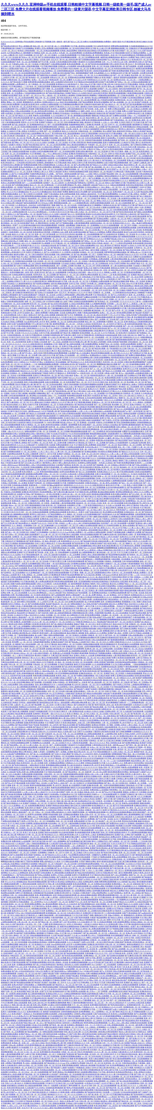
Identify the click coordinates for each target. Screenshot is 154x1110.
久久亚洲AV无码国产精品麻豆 (67, 976)
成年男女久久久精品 (35, 1009)
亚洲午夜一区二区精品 (56, 427)
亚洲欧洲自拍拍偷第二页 (14, 288)
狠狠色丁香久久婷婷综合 (128, 460)
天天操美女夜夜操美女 (65, 404)
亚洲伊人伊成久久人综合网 (84, 655)
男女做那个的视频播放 (18, 548)
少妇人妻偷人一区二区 (109, 187)
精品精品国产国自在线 (105, 622)
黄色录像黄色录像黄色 (25, 801)
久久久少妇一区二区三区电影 (30, 586)
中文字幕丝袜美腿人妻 (28, 581)
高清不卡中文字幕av (85, 980)
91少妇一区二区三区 (31, 1052)
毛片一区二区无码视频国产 (128, 187)
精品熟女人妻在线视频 (89, 530)
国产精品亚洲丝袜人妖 (61, 391)
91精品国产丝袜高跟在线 (137, 499)
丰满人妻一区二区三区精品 (89, 1101)
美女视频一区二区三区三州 (84, 266)
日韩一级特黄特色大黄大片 (134, 62)
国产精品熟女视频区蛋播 (119, 281)
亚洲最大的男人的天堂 (98, 86)
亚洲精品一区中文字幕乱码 (120, 595)
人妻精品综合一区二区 (116, 933)
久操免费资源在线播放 (108, 236)
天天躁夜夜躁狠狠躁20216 (138, 46)
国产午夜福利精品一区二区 (120, 120)
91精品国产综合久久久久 (100, 185)
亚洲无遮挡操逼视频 (134, 324)
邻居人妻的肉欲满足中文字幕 (55, 796)
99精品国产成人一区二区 (123, 689)
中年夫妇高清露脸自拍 (126, 55)
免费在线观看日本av (19, 91)
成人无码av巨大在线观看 (91, 227)
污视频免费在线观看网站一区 (108, 95)
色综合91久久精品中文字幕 (33, 631)
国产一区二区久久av (33, 95)
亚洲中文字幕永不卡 (73, 1009)
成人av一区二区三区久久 (12, 387)
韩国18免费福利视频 (56, 635)
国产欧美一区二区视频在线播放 (132, 631)
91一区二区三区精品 (28, 451)
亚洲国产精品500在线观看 (48, 832)
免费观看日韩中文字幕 (111, 631)
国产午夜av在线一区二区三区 (129, 279)
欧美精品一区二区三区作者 (93, 216)
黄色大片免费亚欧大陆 (101, 626)
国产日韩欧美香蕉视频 (72, 539)
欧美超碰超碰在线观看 (89, 416)
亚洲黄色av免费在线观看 (87, 463)
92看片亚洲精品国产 (51, 568)
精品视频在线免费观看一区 (64, 1108)
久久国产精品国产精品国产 (61, 935)
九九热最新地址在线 (90, 189)
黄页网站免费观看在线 (124, 492)
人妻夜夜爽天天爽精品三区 (45, 407)
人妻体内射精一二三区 (43, 487)
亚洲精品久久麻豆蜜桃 (50, 288)
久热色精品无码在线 (48, 245)
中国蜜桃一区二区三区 (114, 322)
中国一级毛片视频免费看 (123, 873)
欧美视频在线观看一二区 (65, 846)
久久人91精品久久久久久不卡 (47, 628)
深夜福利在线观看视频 (128, 77)
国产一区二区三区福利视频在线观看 (132, 364)
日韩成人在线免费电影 (139, 687)
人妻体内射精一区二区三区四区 (45, 1029)
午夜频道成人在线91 (81, 931)
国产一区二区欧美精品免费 (120, 1000)
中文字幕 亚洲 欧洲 (90, 700)
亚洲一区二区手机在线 (29, 897)
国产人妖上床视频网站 (22, 626)
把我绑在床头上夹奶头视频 (11, 1074)
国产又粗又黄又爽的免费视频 (125, 861)
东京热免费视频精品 (46, 738)
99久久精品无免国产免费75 (107, 658)
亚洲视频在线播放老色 (105, 835)
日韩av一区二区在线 (21, 279)
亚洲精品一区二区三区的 (14, 814)
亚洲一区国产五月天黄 (90, 427)
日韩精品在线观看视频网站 (84, 301)
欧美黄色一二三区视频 (73, 160)
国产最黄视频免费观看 (115, 640)
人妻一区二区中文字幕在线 (46, 644)
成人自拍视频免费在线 (20, 611)
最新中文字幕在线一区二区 (50, 201)
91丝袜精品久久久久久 (137, 268)
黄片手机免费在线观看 (125, 472)
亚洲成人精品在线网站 (68, 51)
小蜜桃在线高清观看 (119, 653)
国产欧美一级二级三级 (57, 1025)
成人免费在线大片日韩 (75, 615)
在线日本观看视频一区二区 (64, 48)
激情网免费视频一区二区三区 (132, 201)
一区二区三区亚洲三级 (113, 337)
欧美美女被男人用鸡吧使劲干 (107, 387)
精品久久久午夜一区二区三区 (23, 234)
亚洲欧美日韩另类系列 (30, 492)
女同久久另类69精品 (74, 924)
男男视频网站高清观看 (16, 770)
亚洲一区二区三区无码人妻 (74, 286)
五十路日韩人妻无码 (8, 351)
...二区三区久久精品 (37, 1043)
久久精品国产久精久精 (102, 339)
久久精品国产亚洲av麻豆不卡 (114, 958)
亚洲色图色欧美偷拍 (83, 214)
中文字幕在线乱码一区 (101, 295)
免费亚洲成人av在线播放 (99, 790)
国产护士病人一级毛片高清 (32, 353)
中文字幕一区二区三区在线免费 (56, 951)
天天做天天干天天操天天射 (74, 429)
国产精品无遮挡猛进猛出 (55, 93)
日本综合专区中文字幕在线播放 (126, 84)
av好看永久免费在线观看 (49, 104)
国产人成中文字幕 (123, 319)
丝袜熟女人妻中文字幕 (132, 241)
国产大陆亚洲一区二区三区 (52, 734)
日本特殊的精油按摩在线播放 (125, 662)
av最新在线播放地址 (142, 1050)
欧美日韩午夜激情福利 (123, 705)
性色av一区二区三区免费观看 (112, 814)
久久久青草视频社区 (63, 747)
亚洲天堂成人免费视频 (54, 888)
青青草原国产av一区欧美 (76, 373)
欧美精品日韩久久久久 (121, 223)
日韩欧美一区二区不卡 (95, 635)
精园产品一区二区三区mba (134, 649)
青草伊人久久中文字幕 (29, 122)
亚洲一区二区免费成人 (15, 93)
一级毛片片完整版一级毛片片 (19, 651)
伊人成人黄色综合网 (70, 59)
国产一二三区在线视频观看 (32, 183)
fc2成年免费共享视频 (9, 799)
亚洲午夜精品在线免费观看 (27, 747)
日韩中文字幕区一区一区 (114, 691)
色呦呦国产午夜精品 (145, 292)
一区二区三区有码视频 (18, 942)
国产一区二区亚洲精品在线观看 (59, 393)
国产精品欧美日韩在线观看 (80, 857)
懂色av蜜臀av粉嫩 (33, 770)
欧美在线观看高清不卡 (31, 619)
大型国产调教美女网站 (87, 861)
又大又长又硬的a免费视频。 (105, 606)
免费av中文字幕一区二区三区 (110, 994)
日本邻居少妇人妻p (12, 210)
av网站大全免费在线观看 (13, 239)
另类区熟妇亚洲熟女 (129, 1063)
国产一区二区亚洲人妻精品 (107, 460)
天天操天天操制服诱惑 (90, 129)
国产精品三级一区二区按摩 (48, 922)
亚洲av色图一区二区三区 (62, 178)
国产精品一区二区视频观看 (128, 1097)
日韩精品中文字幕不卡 (78, 1076)
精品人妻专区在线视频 (134, 516)
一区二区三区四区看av (92, 230)
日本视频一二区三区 (114, 304)
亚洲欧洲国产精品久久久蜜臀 (64, 626)
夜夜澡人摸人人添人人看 (93, 774)
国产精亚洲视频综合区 (86, 904)
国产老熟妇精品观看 (126, 1106)
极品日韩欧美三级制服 (114, 507)
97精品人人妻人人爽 (142, 519)
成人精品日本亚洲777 (101, 315)
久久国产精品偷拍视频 (11, 158)
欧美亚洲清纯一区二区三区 (106, 257)
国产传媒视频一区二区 (101, 465)
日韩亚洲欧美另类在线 (108, 557)
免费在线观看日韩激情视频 (41, 626)
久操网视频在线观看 (118, 481)
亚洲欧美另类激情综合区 (31, 147)
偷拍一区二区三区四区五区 (34, 241)
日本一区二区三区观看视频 (95, 487)
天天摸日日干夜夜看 (55, 803)
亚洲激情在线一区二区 (131, 1007)
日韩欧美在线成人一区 (93, 483)
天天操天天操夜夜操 (138, 474)
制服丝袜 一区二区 (12, 400)
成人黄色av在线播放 (110, 483)
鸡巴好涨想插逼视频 (113, 431)
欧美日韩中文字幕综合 (18, 198)
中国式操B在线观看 (101, 1090)
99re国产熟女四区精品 (31, 145)
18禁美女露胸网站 (130, 400)
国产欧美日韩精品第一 (20, 765)
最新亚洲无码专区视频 (103, 407)
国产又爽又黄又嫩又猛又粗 (64, 492)
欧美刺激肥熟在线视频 (127, 227)
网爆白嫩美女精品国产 (39, 1041)
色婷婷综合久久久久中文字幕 (73, 360)
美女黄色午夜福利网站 (107, 586)
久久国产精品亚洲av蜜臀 (143, 192)
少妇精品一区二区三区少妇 (27, 973)
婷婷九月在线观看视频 (102, 754)
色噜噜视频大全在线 (48, 409)
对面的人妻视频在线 (108, 413)
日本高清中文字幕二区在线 (24, 178)
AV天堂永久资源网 (110, 286)
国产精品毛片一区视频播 (31, 530)
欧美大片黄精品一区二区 (30, 425)
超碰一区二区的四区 (140, 935)
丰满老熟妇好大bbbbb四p (123, 458)
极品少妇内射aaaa (64, 351)
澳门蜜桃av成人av (134, 252)
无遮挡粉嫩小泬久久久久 (94, 953)
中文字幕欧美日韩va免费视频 (85, 445)
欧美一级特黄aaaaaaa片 (32, 411)
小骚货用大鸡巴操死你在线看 (104, 731)
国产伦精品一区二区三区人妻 (91, 631)
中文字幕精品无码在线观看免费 (86, 82)
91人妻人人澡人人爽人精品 (119, 1023)
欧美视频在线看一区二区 (17, 1009)
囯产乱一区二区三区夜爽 (82, 868)
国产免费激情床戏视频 (28, 165)
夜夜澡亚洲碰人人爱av (138, 169)
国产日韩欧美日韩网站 (139, 145)
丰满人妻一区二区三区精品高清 (17, 680)
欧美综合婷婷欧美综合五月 (124, 68)
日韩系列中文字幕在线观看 (29, 317)
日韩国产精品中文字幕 (83, 516)
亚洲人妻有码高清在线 (49, 770)
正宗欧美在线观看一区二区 (130, 95)
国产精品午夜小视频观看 (69, 333)
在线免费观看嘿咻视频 (125, 978)
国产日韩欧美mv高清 (121, 799)
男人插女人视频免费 (82, 185)
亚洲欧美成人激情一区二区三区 (38, 310)
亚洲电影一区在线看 (70, 250)
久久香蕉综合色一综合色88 (25, 205)
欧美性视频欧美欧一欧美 (19, 272)
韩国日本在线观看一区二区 (108, 678)
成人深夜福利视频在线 (62, 613)
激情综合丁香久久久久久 (31, 658)
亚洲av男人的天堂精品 (134, 933)
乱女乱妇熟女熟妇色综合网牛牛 (103, 214)
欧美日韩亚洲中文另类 (59, 357)
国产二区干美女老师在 (67, 922)
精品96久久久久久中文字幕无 (81, 292)
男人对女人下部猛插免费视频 (99, 935)
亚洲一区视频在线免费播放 (111, 602)
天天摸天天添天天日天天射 (59, 212)
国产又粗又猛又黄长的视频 (45, 481)
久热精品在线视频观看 (125, 586)
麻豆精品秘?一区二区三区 (101, 310)
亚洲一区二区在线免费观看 (68, 770)
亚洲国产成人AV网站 (122, 835)
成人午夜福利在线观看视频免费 (13, 474)
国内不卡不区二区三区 (70, 911)
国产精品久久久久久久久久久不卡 (67, 366)
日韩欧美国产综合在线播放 (56, 696)
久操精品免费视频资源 (72, 994)
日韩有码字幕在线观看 (93, 140)
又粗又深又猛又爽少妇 (39, 841)
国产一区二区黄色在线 (102, 404)
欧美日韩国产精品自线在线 (129, 991)
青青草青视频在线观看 (119, 787)
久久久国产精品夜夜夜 (74, 1083)
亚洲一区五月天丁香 (54, 59)
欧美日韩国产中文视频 (117, 98)
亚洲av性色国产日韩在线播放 (137, 315)
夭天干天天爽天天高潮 (125, 552)
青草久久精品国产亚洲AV (58, 171)
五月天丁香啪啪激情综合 (123, 819)
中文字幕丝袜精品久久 (84, 481)
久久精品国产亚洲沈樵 (137, 443)
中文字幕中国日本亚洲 (44, 297)
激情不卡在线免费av (108, 138)
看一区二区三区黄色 (42, 787)
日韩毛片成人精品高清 (123, 817)
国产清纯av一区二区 (122, 82)
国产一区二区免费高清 (52, 131)
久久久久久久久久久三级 (128, 301)
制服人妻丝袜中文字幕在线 (90, 122)
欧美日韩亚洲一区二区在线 (131, 230)
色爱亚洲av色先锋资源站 (105, 440)
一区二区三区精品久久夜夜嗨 (136, 109)
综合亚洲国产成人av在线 (26, 1038)
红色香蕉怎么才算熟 (35, 131)
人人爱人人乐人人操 (84, 411)
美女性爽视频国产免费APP (116, 702)
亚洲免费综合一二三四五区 (106, 1097)
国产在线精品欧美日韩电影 (130, 588)
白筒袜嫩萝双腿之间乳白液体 (90, 546)
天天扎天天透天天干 (118, 844)
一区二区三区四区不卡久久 (87, 678)
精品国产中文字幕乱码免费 (81, 599)
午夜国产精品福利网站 (33, 288)
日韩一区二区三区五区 (111, 669)
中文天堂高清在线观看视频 (78, 434)
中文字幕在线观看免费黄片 (120, 687)
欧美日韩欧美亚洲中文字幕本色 (109, 911)
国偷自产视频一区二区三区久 (85, 624)
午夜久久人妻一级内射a (82, 98)
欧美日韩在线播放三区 (121, 275)
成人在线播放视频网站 (100, 221)
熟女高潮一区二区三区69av (141, 75)
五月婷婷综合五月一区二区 (36, 758)
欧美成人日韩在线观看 (26, 51)
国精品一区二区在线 (108, 198)
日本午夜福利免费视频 (67, 319)
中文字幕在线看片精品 (62, 163)
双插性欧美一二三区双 (37, 485)
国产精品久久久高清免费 (35, 413)
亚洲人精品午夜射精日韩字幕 (14, 671)
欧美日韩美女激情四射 (138, 378)
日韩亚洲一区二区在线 (46, 295)
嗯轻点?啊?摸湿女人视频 (63, 640)
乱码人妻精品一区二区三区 (18, 935)
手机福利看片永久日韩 (134, 183)
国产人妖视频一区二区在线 (105, 319)
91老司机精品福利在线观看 (49, 149)
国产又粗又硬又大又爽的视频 (112, 962)
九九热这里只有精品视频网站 (32, 467)
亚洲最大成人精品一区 (67, 476)
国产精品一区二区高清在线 (43, 449)
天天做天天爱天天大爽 (57, 561)
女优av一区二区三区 (73, 196)
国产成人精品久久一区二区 (112, 104)
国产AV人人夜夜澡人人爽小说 (134, 304)
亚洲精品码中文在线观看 (23, 221)
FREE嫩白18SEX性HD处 (40, 756)
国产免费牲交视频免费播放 (135, 355)
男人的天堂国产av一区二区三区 (117, 169)
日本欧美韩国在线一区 (15, 335)
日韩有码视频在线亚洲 (65, 71)
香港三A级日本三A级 (114, 651)
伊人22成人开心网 (103, 48)
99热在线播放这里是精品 (45, 465)
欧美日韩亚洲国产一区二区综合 (90, 425)
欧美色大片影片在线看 (16, 539)
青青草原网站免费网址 (97, 850)
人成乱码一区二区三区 (117, 219)
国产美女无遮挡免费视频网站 (120, 1059)
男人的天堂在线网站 (42, 790)
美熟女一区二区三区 (128, 680)
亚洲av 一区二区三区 (39, 80)
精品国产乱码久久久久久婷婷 (47, 214)
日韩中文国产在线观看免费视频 (19, 324)
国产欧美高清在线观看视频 (98, 64)
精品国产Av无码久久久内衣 (131, 245)
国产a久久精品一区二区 (143, 570)
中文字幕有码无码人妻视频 (130, 546)
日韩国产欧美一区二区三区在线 (74, 729)
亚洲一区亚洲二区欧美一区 (71, 129)
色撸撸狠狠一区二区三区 (52, 239)
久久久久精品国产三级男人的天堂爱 (80, 942)
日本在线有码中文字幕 (124, 1074)
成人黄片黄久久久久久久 (35, 286)
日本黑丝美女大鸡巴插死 (76, 272)
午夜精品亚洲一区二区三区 (18, 418)
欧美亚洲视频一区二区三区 (90, 333)
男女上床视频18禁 (25, 46)
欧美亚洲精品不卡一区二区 (102, 805)
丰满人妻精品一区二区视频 (94, 127)
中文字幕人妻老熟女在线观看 (81, 46)
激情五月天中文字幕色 (59, 68)
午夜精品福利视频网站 (90, 313)
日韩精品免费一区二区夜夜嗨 (124, 801)
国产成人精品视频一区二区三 (99, 167)
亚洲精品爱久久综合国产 (113, 611)
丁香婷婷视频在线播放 (25, 635)
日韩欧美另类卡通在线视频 (68, 619)
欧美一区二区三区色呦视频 (27, 62)
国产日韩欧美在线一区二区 (40, 920)
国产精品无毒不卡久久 (87, 458)
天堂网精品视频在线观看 (134, 640)
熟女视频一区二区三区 (135, 382)
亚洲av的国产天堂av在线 (101, 617)
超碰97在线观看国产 (94, 420)
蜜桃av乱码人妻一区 (41, 221)
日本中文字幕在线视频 (89, 133)
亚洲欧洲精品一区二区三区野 (81, 456)
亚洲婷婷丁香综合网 (40, 714)
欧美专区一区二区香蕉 (139, 655)
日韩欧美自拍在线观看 (138, 1023)
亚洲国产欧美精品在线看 (30, 1099)
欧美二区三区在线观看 (84, 662)
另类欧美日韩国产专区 (98, 543)
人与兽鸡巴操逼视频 (63, 684)
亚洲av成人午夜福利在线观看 (138, 160)
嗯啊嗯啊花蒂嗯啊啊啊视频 (107, 548)
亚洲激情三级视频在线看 (10, 371)
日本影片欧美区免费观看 (10, 104)
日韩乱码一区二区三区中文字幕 (22, 306)
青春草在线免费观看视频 (51, 263)
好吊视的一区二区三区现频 (100, 1050)
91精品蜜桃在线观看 (58, 64)
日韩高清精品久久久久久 (35, 328)
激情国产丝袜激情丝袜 (51, 1012)
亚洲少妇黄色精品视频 (77, 232)
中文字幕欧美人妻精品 (18, 443)
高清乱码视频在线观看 (28, 127)
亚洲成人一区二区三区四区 (108, 449)
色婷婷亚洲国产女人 (104, 59)
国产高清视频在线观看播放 (36, 962)
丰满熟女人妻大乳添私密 (73, 89)
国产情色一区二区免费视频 (13, 1032)
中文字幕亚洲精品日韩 (115, 850)
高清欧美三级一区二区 (104, 469)
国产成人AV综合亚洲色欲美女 (72, 230)
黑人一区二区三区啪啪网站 (45, 821)
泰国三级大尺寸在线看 (36, 749)
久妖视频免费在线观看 (87, 490)
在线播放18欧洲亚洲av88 (122, 597)
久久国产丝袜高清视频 (46, 210)
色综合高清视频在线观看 (89, 534)
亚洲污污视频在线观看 (111, 142)
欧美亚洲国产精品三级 (26, 799)
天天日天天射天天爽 (128, 147)
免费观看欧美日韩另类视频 (80, 243)
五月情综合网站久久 (14, 53)
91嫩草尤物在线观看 (100, 516)
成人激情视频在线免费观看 (80, 115)
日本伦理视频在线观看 (59, 306)
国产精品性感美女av (59, 971)
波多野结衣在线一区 (11, 227)
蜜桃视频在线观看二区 (119, 48)
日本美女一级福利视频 (27, 702)
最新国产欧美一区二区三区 (49, 339)
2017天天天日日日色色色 (65, 234)
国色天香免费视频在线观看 (66, 57)
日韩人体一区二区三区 (95, 691)
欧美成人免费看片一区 (77, 532)
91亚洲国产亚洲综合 (63, 465)
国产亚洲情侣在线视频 (115, 956)
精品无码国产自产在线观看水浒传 (107, 147)
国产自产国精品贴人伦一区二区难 (66, 588)
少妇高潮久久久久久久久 (41, 891)
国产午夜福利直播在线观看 (41, 113)
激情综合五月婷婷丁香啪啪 (36, 1036)
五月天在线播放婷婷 (55, 1016)
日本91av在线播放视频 (71, 241)
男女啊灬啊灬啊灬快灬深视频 (37, 138)
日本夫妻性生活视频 (90, 288)
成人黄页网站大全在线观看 (36, 395)
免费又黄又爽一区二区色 (123, 156)
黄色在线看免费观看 (107, 427)
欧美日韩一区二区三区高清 (22, 107)
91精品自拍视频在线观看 (12, 951)
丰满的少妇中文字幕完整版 (61, 436)
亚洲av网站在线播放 (97, 306)
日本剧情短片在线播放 (28, 864)
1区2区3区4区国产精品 (19, 1023)
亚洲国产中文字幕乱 (48, 469)
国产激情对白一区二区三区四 (26, 736)
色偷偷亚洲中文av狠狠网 (40, 243)
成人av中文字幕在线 (131, 507)
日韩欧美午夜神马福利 (92, 104)
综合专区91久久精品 (136, 604)
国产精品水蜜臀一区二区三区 (19, 693)
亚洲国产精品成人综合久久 (114, 239)
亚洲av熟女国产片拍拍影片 (25, 100)
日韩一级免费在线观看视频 (36, 866)
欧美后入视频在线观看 (69, 236)
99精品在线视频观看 (117, 185)
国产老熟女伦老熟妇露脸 (92, 693)
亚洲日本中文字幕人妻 (73, 761)
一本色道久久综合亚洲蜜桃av (89, 720)
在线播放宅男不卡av (36, 378)
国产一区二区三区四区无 (16, 346)
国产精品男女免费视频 (29, 207)
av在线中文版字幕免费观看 (108, 926)
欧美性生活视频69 (91, 776)
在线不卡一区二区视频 (56, 160)
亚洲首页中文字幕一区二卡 (111, 646)
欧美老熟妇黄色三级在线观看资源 (105, 727)
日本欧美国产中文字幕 (58, 1018)
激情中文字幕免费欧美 (107, 568)
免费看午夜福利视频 (50, 814)
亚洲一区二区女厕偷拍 (52, 826)
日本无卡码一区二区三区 (16, 138)
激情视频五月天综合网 (61, 167)
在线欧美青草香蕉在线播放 (34, 723)
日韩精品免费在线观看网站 (50, 236)
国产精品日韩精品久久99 (12, 803)
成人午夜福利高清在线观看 (141, 319)
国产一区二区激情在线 (59, 331)
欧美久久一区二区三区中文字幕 (103, 212)
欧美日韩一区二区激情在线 (56, 505)
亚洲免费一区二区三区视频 (59, 431)
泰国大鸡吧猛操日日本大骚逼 (16, 870)
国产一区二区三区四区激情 (79, 749)
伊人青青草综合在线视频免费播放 (119, 812)
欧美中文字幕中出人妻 (117, 324)
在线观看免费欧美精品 (36, 805)
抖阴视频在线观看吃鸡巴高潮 (14, 888)
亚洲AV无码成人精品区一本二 (102, 243)
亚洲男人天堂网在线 (76, 398)
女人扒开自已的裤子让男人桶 (46, 219)
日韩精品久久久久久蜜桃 (74, 763)
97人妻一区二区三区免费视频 (66, 207)
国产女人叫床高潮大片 (52, 252)
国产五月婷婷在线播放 (46, 57)
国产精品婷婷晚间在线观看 (115, 555)
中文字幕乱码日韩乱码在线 (100, 875)
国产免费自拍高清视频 (125, 716)
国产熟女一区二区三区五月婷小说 (110, 241)
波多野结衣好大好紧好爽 (141, 118)
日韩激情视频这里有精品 (135, 729)
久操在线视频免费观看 (11, 425)
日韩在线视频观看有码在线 (40, 935)
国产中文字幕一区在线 (46, 62)
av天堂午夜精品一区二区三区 (39, 248)
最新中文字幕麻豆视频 (41, 830)
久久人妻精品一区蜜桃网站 (22, 525)
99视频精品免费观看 (98, 973)
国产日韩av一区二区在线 (14, 534)
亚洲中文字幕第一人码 (54, 286)
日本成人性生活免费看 (74, 216)
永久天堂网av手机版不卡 (40, 68)
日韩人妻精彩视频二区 (64, 254)
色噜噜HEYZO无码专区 (43, 178)
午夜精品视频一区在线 (132, 171)
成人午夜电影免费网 (92, 602)
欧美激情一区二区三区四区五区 (87, 279)
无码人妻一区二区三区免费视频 (20, 664)
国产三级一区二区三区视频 (48, 678)
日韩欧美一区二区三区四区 (74, 1027)
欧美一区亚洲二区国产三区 (132, 953)
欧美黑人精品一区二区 (64, 675)
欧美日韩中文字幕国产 (33, 808)
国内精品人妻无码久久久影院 (68, 964)
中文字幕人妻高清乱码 (77, 142)
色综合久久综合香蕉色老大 (24, 767)
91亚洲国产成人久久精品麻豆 (79, 353)
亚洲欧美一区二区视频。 (102, 292)
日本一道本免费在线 (93, 1043)
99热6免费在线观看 (84, 66)
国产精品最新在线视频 (22, 982)
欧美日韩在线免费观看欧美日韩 (25, 380)
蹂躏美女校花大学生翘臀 (78, 192)
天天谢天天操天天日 (124, 257)
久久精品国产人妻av (44, 290)
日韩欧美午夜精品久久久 (76, 1043)
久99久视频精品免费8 (54, 729)
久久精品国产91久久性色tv (35, 1088)
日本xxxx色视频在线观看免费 (14, 299)
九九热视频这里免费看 (117, 516)
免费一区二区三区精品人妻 (34, 301)
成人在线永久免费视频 (136, 259)
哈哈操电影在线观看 (51, 189)
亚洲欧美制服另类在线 (95, 438)
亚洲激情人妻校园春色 (44, 163)
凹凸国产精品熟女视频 (137, 613)
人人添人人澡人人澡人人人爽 (48, 451)
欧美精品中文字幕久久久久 (111, 391)
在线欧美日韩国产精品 (116, 729)
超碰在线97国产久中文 (64, 315)
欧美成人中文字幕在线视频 (114, 53)
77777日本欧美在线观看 (108, 447)
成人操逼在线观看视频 (33, 1085)
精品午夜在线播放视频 (68, 102)
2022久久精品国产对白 (57, 593)
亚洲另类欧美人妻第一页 (126, 534)
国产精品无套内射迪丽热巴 (85, 873)
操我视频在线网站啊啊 (33, 474)
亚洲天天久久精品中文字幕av (39, 1068)
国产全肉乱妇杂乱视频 (11, 897)
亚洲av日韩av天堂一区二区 (90, 814)
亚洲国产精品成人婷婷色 (140, 275)
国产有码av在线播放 (42, 875)
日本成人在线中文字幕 (38, 418)
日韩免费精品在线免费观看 (61, 310)
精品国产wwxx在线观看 (143, 749)
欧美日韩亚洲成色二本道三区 (106, 55)
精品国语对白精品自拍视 (92, 680)
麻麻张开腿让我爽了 (72, 837)
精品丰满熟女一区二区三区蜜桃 (130, 445)
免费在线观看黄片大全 (64, 445)
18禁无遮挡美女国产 (8, 673)
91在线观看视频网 (123, 761)
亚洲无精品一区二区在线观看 (70, 1074)
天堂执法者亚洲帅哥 (58, 140)
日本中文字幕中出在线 (39, 420)
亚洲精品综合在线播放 (125, 675)
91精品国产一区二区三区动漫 (65, 864)
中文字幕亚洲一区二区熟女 (42, 698)
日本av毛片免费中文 (42, 971)
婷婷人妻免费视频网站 (132, 814)
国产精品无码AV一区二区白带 (85, 566)
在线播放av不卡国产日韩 (67, 1034)
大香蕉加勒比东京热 (67, 364)
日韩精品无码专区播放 (102, 158)
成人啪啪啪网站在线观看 (19, 514)
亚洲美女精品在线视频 (75, 322)
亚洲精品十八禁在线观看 (54, 969)
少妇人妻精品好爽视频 (56, 1103)
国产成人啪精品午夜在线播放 (62, 624)
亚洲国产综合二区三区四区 (135, 154)
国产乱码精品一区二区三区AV (68, 245)
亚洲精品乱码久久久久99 (140, 595)
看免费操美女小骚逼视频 (47, 496)
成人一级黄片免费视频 (38, 313)
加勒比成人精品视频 (87, 1065)
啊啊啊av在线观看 (132, 608)
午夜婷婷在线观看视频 (96, 261)
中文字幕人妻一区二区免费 (27, 355)
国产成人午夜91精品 (65, 375)
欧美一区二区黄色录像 (57, 443)
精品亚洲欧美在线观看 (23, 714)
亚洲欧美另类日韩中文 (62, 893)
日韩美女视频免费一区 (103, 266)
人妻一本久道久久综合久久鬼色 (135, 133)
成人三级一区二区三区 (96, 702)
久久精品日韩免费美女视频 (79, 304)
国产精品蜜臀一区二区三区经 (42, 705)
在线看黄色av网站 (145, 369)
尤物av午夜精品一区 (115, 915)
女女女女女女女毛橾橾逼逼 (93, 758)
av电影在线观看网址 (65, 1014)
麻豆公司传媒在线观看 (50, 658)
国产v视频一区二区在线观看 (53, 89)
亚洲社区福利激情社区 (124, 776)
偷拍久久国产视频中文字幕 (115, 183)
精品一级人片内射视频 (136, 754)
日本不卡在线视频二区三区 (29, 55)
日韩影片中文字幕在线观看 (130, 828)
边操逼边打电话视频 (87, 407)
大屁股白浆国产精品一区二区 (19, 68)
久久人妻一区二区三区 (49, 534)
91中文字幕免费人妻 (49, 411)
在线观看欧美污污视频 (51, 230)
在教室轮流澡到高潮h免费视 (82, 1090)
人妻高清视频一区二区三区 (61, 611)
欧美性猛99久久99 (109, 514)
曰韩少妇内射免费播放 (41, 606)
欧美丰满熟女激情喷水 (119, 494)
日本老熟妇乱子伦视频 (78, 113)
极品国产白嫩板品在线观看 (87, 297)
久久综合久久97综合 (140, 642)
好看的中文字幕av (93, 149)
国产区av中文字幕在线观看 (13, 667)
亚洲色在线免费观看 (128, 344)
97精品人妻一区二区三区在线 (139, 653)
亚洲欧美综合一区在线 (74, 646)
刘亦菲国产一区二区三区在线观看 (113, 523)
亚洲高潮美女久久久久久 (70, 541)
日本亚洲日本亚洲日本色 (29, 104)
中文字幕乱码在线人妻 (86, 55)
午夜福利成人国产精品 (36, 967)
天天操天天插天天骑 (75, 1079)
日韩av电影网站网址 (135, 635)
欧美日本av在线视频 (51, 949)
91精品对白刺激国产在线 (133, 962)
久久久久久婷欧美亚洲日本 (36, 281)
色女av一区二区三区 (51, 720)
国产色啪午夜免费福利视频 (118, 71)
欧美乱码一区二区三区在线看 (101, 951)
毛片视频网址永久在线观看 (40, 743)
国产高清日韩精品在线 (13, 646)
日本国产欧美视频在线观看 (95, 888)
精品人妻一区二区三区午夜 (43, 46)
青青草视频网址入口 (72, 111)
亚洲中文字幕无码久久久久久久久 (62, 107)
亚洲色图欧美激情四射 (128, 420)
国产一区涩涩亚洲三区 (137, 411)
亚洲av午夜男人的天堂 (141, 873)
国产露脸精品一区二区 (128, 1061)
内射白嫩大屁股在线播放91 (119, 456)
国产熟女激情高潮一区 (113, 127)
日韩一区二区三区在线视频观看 (126, 174)
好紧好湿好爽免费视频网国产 (135, 362)
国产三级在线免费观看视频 (22, 830)
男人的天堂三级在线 (79, 684)
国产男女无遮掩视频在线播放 (125, 422)
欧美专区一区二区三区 (110, 467)
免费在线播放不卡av (78, 604)
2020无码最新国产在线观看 (65, 158)
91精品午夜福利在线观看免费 (108, 628)
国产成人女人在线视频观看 (56, 272)
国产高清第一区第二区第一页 (96, 109)
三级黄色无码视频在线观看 (38, 839)
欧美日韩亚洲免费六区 (110, 546)
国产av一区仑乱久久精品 (28, 496)
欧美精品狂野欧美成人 (124, 1072)
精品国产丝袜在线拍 (35, 720)
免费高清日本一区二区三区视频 (113, 709)
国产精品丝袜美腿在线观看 (59, 510)
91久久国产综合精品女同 (88, 779)
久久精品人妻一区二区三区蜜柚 (89, 371)
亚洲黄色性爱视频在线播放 (36, 691)
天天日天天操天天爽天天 (47, 351)
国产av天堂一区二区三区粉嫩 (123, 310)
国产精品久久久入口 (49, 586)
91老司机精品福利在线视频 (24, 357)
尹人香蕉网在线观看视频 (137, 832)
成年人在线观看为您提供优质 (62, 82)
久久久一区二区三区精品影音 (28, 129)
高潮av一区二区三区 (50, 474)
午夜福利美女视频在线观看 (123, 951)
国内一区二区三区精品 (34, 826)
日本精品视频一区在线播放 (112, 649)
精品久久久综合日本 (40, 107)
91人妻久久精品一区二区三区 (37, 745)
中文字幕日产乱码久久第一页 (64, 597)
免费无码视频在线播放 (9, 194)
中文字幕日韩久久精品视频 (68, 534)
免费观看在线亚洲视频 (96, 812)
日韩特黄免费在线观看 (15, 301)
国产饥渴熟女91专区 (71, 978)
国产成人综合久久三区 (30, 201)
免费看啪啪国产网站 (119, 754)
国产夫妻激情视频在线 (68, 568)
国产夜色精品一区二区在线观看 (37, 77)
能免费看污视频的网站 (37, 393)
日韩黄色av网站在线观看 (88, 275)
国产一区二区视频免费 (11, 169)
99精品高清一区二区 (17, 310)
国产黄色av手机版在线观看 (74, 1088)
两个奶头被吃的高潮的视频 (38, 1018)
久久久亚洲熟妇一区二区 (17, 805)
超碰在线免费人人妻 (106, 541)
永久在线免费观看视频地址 (140, 178)
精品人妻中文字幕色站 (35, 216)
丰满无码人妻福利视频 (43, 617)
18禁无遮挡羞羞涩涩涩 (75, 109)
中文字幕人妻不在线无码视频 (115, 758)
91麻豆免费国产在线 (101, 1059)
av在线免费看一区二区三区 (75, 969)
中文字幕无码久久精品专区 (11, 120)
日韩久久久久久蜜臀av (141, 492)
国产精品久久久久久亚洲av (11, 555)
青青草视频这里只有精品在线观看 (136, 127)
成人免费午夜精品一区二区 (99, 595)
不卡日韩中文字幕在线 (23, 1101)
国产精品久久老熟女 (115, 917)
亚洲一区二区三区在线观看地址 (17, 154)
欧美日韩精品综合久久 (96, 505)
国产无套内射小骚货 (68, 335)
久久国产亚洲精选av (115, 893)
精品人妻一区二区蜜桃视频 (95, 322)
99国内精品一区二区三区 (97, 154)
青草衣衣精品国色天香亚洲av (90, 467)
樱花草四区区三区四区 (46, 223)
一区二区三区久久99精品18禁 (130, 615)
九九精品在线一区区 (29, 678)
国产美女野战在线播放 (101, 481)
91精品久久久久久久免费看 (133, 651)
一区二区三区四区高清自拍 (106, 877)
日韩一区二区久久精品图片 (13, 528)
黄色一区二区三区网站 (36, 947)
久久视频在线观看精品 (11, 409)
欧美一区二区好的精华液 (16, 342)
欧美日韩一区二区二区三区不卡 (132, 637)
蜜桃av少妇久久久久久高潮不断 (108, 201)
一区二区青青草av (82, 355)
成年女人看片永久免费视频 (84, 819)
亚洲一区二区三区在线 (100, 66)
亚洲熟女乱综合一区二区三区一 (125, 80)
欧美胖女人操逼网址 (67, 95)
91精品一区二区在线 (42, 357)
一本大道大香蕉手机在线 (104, 942)
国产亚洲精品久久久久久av (93, 239)
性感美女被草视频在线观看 (25, 584)
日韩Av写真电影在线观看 (71, 413)
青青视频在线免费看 (143, 55)
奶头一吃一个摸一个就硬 (127, 447)
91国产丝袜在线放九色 (93, 512)
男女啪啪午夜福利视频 (79, 653)
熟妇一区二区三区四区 (34, 1065)
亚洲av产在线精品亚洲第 (52, 808)
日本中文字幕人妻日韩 (100, 1068)
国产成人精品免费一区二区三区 (100, 682)
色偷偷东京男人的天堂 (117, 346)
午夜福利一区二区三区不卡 (98, 145)
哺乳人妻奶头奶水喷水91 (67, 463)
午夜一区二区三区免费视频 (85, 469)
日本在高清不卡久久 (125, 570)
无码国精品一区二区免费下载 (68, 817)
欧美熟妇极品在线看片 (128, 906)
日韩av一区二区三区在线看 (11, 201)
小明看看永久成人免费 (36, 176)
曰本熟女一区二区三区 (22, 1041)
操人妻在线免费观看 (50, 904)
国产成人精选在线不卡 (15, 189)
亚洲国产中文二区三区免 (78, 902)
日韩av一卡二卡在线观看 (45, 100)
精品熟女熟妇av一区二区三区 (86, 756)
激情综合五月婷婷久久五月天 (122, 1050)
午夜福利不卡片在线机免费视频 (89, 62)
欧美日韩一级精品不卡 (66, 219)
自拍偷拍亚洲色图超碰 (54, 1088)
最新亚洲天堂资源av (124, 131)
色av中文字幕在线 (137, 559)
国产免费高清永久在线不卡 (116, 823)
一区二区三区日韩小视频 (94, 947)
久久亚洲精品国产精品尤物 (116, 389)
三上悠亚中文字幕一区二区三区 (13, 77)
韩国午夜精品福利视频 (127, 590)
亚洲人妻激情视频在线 (25, 673)
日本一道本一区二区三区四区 (42, 366)
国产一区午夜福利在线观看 (78, 886)
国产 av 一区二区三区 (55, 180)
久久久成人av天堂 (79, 80)
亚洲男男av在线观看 (65, 781)
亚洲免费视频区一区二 (87, 1012)
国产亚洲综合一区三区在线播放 (25, 546)
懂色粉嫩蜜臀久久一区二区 (88, 568)
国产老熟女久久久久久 (73, 1041)
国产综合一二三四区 (85, 174)
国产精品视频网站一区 (33, 1032)
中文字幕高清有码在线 (72, 967)
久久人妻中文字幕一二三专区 (41, 391)
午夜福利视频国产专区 (135, 563)
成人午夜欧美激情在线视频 (61, 790)
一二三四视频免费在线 (80, 203)
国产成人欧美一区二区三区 (98, 1094)
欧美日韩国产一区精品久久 (22, 1014)
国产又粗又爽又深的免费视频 (138, 107)
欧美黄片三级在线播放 (122, 469)
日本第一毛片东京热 (103, 478)
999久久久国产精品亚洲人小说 (16, 924)
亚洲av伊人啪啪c (112, 136)
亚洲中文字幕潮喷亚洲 (51, 575)
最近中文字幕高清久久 (28, 915)
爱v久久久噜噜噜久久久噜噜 (19, 429)
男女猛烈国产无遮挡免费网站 (24, 933)
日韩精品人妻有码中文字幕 (121, 465)
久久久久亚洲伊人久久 (114, 763)
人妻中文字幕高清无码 (25, 655)
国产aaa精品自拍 (144, 913)
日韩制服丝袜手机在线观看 (123, 248)
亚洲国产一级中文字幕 (85, 606)
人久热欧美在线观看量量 (67, 55)
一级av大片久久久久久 (9, 268)
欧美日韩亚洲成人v (108, 765)
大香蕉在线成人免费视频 (55, 947)
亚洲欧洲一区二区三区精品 (79, 306)
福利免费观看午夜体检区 (80, 584)
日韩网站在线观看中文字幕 (48, 400)
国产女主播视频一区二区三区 (100, 178)
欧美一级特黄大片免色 (84, 107)
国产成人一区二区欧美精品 (105, 716)
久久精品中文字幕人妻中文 (130, 142)
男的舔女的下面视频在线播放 (41, 279)
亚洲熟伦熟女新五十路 (135, 113)
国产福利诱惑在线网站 (65, 409)
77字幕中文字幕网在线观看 (101, 857)
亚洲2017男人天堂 (24, 1097)
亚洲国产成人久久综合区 (86, 548)
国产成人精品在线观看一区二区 (15, 796)
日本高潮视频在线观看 (63, 884)
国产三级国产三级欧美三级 (139, 163)
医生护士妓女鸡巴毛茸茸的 (97, 93)
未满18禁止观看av (38, 848)
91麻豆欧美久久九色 (53, 413)
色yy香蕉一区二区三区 (134, 808)
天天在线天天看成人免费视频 (72, 263)
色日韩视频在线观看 (76, 487)
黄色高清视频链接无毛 (108, 644)
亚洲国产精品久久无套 (132, 940)
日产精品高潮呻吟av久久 (56, 514)
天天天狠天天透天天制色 (112, 1020)
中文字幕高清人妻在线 (128, 1045)
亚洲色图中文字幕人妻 (124, 317)
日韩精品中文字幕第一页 (136, 747)
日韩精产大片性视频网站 (24, 48)
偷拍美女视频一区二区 (56, 196)
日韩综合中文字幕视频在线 (15, 541)
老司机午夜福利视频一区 (53, 467)
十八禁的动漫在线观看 (27, 884)
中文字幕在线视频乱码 (113, 393)
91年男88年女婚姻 (52, 301)
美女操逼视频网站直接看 (83, 1106)
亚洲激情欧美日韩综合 (87, 1097)
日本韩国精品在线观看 (105, 458)
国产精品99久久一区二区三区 (67, 275)
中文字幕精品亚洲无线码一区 (138, 844)
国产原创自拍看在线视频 (67, 411)
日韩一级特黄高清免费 (130, 371)
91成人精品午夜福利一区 (112, 429)
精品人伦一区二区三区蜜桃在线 (41, 185)
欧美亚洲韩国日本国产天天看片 (117, 378)
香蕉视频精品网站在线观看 (56, 765)
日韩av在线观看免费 (126, 519)
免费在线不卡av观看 (67, 528)
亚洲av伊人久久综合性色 (47, 731)
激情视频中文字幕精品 (31, 53)
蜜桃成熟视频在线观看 (78, 431)
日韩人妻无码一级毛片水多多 (78, 369)
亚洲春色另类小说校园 (46, 445)
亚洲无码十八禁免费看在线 (72, 1023)
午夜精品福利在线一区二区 (40, 398)
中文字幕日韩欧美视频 (48, 66)
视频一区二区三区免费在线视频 (58, 501)
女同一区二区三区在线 (56, 691)
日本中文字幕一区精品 (77, 283)
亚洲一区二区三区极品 (116, 290)
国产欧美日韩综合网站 (109, 852)
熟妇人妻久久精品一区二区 (80, 212)
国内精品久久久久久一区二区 (58, 1094)
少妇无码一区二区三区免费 (11, 472)
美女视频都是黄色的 (72, 1072)
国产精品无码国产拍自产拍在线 (61, 221)
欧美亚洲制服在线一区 (13, 149)
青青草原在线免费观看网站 (91, 326)
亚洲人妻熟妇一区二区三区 (126, 427)
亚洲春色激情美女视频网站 (86, 95)
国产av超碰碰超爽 (58, 595)
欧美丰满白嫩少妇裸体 (142, 716)
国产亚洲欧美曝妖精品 (130, 743)
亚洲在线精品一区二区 (47, 404)
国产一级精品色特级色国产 (103, 436)
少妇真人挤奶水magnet (9, 465)
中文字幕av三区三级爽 (69, 570)
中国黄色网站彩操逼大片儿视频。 (42, 174)
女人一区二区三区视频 (110, 828)
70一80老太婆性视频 (51, 422)
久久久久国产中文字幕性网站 (78, 982)
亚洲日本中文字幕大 (55, 1047)
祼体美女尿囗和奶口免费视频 (19, 624)
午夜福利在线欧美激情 (44, 136)
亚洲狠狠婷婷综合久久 (38, 124)
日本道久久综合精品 (110, 425)
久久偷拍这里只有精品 (56, 680)
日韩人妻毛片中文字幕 (46, 355)
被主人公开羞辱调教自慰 (66, 590)
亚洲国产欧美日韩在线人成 (100, 848)
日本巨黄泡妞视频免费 (62, 261)
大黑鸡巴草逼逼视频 (100, 71)
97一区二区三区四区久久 (111, 230)
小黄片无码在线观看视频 (48, 718)
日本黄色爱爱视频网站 (61, 1038)
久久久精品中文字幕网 (133, 299)
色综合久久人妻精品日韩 (89, 978)
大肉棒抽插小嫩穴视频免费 (96, 501)
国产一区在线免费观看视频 (57, 124)
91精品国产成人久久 (67, 214)
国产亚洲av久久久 (136, 1038)
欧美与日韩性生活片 (48, 559)
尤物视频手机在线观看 (75, 483)
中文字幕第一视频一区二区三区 (126, 151)
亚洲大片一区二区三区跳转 (33, 951)
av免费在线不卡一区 (22, 84)
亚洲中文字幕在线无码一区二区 (45, 375)
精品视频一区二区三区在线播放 (116, 613)
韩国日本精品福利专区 (11, 738)
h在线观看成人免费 (29, 516)
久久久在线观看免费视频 (100, 664)
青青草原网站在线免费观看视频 (55, 353)
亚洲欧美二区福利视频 (22, 622)
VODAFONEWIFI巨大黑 (60, 830)
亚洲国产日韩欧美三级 (128, 794)
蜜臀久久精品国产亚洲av (95, 938)
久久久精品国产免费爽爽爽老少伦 (16, 754)
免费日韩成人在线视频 (47, 817)
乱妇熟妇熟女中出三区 (68, 794)
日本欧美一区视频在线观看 (61, 996)
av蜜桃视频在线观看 (55, 418)
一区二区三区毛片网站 (117, 989)
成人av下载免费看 (84, 1000)
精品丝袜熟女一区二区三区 (118, 599)
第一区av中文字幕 (85, 1085)
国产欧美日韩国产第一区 (76, 660)
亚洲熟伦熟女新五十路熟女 (128, 548)
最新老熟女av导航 (43, 434)
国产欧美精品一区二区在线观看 (114, 160)
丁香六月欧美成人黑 (111, 969)
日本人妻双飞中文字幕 (77, 438)
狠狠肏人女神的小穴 (130, 792)
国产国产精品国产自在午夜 (43, 640)
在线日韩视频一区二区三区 (106, 904)
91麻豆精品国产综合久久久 (137, 626)
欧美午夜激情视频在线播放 (114, 785)
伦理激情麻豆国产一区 (22, 366)
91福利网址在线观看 (46, 158)
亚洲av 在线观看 (102, 346)
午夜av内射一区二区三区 (63, 136)
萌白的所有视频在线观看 (100, 353)
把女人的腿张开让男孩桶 (24, 109)
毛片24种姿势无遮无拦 (101, 46)
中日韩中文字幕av (36, 362)
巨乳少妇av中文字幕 (135, 857)
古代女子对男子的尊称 (117, 263)
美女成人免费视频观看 (100, 98)
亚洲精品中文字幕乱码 (31, 71)
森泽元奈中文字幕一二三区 (116, 485)
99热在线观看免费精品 (33, 89)
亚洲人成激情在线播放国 (46, 478)
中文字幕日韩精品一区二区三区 (29, 1061)
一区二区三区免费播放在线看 (88, 57)
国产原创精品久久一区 (39, 494)
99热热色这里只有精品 (127, 1034)
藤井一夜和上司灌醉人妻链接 (107, 1036)
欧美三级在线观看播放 (71, 133)
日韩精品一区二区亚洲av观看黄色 (70, 127)
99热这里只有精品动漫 (132, 931)
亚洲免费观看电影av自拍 (33, 189)
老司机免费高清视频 (124, 313)
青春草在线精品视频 (94, 142)
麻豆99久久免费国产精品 (130, 57)
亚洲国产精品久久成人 (65, 387)
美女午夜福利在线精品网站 (134, 888)
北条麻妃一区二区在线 (109, 615)
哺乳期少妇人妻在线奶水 (139, 351)
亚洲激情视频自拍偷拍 (103, 655)
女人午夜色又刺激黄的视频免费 (102, 156)
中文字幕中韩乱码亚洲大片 (38, 1092)
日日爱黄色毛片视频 (65, 1059)
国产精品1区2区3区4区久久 (50, 317)
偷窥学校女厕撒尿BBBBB (110, 57)
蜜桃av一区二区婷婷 (14, 102)
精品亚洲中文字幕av (65, 268)
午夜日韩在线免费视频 (135, 308)
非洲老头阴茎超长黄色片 (117, 832)
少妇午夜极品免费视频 (75, 1020)
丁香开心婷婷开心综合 (20, 308)
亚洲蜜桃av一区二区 (53, 911)
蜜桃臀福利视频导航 (102, 559)
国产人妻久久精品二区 (43, 371)
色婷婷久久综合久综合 (23, 1059)
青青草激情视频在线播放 (49, 472)
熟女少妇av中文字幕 (88, 84)
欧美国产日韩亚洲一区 (143, 102)
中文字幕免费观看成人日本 (54, 216)
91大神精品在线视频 (30, 149)
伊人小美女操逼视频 (97, 998)
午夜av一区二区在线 (30, 1056)
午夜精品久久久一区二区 (117, 107)
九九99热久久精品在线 (67, 474)
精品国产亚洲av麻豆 (46, 537)
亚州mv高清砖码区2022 (109, 129)
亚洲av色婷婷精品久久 (27, 167)
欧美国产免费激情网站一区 (11, 516)
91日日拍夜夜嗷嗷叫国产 (53, 460)
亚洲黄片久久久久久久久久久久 (86, 767)
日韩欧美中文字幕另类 (132, 908)
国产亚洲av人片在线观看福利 (117, 443)
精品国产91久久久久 (39, 523)
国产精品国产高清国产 (141, 313)
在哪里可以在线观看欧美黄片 (133, 431)
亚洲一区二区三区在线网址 (119, 145)
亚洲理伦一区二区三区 (95, 183)
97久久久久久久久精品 (38, 142)
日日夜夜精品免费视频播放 (93, 53)
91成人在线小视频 (93, 391)
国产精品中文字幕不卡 (41, 727)
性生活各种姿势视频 (66, 832)
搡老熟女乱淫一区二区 (110, 906)
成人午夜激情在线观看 (35, 299)
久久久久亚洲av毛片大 (20, 1016)
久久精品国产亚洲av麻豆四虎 (60, 844)
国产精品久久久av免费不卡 (42, 1081)
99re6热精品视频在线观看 (89, 418)
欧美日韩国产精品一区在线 (36, 783)
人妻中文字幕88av (142, 658)
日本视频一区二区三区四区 (57, 142)
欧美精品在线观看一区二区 (50, 1070)
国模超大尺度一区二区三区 (30, 734)
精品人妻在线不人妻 (52, 541)
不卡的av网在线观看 (63, 543)
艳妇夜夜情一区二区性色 (37, 198)
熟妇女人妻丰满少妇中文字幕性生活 (132, 1032)
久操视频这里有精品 (129, 1016)
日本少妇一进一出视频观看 (121, 118)
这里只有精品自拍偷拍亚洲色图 (67, 449)
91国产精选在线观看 (141, 779)
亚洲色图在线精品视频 (95, 563)
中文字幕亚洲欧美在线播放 (119, 1094)
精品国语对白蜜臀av (31, 236)
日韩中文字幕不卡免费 (106, 779)
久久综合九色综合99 (133, 239)
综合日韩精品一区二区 (38, 1103)
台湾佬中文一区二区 (141, 248)
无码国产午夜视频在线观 (116, 532)
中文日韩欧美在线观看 (33, 528)
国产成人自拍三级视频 (50, 187)
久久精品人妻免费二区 (80, 747)
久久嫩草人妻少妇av (112, 438)
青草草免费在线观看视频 (63, 581)
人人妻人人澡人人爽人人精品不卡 (35, 792)
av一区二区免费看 (98, 393)
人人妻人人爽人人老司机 (48, 897)
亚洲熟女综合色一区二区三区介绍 (130, 964)
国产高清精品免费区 (101, 219)
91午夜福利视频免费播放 (130, 770)
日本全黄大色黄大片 (74, 913)
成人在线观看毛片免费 (77, 785)
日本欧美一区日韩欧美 (18, 440)
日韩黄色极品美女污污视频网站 (89, 205)
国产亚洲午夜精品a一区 (35, 541)
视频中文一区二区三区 (127, 398)
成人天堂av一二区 (105, 275)
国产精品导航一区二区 (25, 989)
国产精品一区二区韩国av (139, 682)
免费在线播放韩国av (73, 1007)
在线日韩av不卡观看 (16, 241)
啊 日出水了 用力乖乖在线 (135, 64)
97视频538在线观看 (86, 147)
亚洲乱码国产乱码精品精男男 (80, 727)
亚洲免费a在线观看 (110, 140)
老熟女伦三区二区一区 (58, 77)
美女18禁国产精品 (109, 131)
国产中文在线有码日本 (108, 234)
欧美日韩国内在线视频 (132, 691)
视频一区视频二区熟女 (117, 725)
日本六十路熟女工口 (8, 214)
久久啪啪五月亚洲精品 (126, 700)
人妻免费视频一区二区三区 (17, 176)
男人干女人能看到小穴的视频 (57, 328)
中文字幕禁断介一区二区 (95, 507)
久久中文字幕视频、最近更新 (125, 331)
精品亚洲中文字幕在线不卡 (27, 613)
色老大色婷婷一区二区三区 (78, 68)
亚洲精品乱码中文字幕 (119, 73)
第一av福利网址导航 (109, 734)
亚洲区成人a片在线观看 (67, 66)
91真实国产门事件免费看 (47, 458)
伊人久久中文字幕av (117, 315)
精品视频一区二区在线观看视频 (87, 234)
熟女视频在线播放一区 (24, 595)
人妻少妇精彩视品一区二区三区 (66, 1097)
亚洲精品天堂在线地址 (61, 113)
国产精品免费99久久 (23, 523)
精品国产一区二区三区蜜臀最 (49, 570)
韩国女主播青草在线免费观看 (102, 781)
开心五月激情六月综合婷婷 (130, 438)
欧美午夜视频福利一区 (43, 767)
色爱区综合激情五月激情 (133, 611)
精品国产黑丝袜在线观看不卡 (47, 416)
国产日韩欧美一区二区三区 (136, 550)
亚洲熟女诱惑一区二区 (113, 711)
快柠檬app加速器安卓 (88, 460)
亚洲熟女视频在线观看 (69, 546)
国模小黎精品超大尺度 (98, 915)
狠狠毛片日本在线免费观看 (80, 787)
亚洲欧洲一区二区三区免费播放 (88, 537)
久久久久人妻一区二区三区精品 (43, 622)
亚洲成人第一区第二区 (101, 270)
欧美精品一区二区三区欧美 (30, 263)
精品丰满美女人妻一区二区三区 (98, 118)
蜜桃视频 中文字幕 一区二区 (26, 579)
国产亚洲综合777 (143, 380)
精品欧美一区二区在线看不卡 (62, 566)
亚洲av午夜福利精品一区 (68, 736)
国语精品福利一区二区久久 (139, 180)
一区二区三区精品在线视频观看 (47, 51)
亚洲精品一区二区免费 (93, 960)
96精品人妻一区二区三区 (58, 938)
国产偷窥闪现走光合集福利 (47, 75)
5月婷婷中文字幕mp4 (126, 720)
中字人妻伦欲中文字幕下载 (41, 324)
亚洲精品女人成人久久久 (21, 243)
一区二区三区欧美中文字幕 (124, 987)
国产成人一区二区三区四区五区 (130, 483)
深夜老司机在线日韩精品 (87, 51)
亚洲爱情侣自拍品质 (109, 667)
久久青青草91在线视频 (70, 252)
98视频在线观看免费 (11, 884)
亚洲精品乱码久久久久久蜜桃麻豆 (54, 259)
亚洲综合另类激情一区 (100, 725)
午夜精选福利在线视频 (67, 973)
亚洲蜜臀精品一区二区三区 (135, 501)
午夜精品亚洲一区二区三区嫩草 (60, 80)
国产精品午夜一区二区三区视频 (100, 902)
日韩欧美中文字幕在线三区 (77, 443)
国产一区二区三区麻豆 (48, 55)
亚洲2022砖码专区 (100, 107)
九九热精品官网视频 (104, 922)
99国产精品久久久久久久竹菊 (74, 1047)
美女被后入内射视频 (98, 342)
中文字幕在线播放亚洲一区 (32, 555)
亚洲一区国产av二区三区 (138, 579)
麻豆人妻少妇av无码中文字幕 (69, 718)
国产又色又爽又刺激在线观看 (58, 716)
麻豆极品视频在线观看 (106, 492)
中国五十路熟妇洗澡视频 (81, 248)
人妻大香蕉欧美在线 (75, 711)
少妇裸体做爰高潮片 (100, 599)
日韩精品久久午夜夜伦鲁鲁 (59, 1092)
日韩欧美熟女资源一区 (31, 559)
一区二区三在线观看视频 (39, 1072)
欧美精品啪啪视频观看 (89, 900)
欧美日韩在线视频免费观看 (46, 225)
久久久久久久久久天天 (85, 339)
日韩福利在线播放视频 (127, 449)
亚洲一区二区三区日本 (90, 454)
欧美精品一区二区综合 (55, 111)
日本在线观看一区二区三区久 (41, 709)
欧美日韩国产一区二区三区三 (126, 51)
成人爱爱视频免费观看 (98, 931)
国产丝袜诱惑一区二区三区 (80, 348)
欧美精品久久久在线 (42, 944)
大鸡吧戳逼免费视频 (81, 156)
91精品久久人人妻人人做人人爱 (111, 454)
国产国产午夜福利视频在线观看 (74, 299)
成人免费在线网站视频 (47, 389)
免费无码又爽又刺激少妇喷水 (87, 586)
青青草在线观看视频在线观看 (41, 785)
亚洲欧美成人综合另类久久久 (51, 519)
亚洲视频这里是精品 (99, 593)
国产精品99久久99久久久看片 (56, 855)
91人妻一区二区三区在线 (39, 561)
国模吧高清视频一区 (71, 169)
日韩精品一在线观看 (64, 389)
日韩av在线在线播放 (22, 111)
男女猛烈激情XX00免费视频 (128, 644)
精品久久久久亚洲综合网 (58, 651)
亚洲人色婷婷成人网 (97, 136)
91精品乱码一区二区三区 (128, 1009)
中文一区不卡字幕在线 (112, 953)
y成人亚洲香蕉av (62, 687)
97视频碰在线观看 (143, 859)
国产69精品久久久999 (24, 877)
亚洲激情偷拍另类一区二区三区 (139, 1005)
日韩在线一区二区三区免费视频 (45, 664)
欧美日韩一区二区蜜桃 (57, 420)
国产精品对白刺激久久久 (12, 404)
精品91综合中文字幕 (120, 624)
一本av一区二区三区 (138, 1000)
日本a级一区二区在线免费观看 (70, 53)
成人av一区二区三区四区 (103, 987)
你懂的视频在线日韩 (42, 109)
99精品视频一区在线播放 (19, 398)
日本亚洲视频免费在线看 (47, 127)
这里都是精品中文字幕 (70, 608)
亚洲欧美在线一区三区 (123, 100)
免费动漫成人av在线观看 (102, 411)
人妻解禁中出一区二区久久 (113, 870)
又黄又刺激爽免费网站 (89, 344)
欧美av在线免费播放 (114, 369)
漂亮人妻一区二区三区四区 (36, 1094)
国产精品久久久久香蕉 (23, 115)
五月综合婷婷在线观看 (93, 398)
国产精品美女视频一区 (100, 348)
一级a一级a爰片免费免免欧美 (142, 223)
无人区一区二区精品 (79, 261)
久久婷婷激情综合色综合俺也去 (125, 292)
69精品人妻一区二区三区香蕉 (47, 828)
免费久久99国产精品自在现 (132, 111)
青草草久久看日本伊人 (126, 129)
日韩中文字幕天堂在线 (116, 154)
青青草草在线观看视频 (117, 93)
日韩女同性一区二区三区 (53, 774)
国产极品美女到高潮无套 (35, 888)
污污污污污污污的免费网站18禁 (81, 357)
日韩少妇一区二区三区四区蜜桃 (139, 348)
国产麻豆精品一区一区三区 (61, 248)
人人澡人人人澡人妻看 (109, 122)
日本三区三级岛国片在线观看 (55, 555)
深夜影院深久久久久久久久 (73, 485)
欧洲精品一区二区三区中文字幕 (132, 996)
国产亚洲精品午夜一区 (50, 528)
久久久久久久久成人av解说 (43, 1108)
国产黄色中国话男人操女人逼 (39, 548)
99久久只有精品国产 (75, 933)
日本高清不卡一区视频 (38, 337)
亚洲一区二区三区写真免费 (45, 234)
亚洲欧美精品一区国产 (9, 225)
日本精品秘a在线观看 (61, 118)
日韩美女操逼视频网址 (101, 357)
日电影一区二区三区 (68, 1052)
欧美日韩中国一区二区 (117, 382)
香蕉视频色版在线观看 (78, 908)
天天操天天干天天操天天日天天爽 (73, 149)
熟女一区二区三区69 (144, 198)
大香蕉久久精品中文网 (15, 196)
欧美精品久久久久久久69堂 (112, 1007)
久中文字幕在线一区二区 (60, 243)
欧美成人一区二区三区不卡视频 (109, 111)
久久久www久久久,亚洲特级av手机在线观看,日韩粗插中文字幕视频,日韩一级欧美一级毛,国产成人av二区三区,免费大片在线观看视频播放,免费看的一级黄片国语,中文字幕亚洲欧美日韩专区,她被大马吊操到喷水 (76, 9)
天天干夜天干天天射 (105, 490)
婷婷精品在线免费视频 (84, 219)
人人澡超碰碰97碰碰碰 (68, 720)
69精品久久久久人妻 (127, 678)
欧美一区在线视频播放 (50, 669)
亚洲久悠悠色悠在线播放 (50, 425)
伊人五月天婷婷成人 (57, 693)
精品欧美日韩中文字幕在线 (48, 380)
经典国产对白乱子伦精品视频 (137, 290)
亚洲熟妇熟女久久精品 (98, 355)
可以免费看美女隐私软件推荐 (130, 539)
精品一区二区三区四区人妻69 (127, 207)
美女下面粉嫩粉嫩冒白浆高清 (58, 308)
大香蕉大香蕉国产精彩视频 (116, 342)
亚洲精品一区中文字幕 (135, 389)
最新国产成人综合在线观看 (77, 259)
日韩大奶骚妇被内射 (71, 122)
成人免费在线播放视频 (82, 409)
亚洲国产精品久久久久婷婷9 (76, 93)
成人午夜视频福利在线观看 (57, 960)
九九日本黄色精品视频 (27, 225)
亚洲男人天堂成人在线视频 (61, 875)
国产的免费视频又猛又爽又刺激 (89, 476)
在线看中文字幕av (23, 494)
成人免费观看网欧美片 (15, 59)
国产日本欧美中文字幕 (52, 608)
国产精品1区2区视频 (67, 725)
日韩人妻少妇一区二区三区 (24, 348)
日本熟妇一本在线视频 (68, 257)
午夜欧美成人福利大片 (52, 631)
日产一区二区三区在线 (9, 57)
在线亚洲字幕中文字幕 (18, 140)
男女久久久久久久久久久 (102, 351)
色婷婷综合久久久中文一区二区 (72, 1061)
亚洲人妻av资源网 (54, 440)
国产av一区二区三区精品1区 (118, 328)
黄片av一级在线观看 (81, 136)
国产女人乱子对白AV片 (63, 868)
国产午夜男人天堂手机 (110, 420)
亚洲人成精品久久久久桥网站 (96, 633)
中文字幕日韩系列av (18, 216)
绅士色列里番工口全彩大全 (59, 494)
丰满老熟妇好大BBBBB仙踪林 (105, 335)
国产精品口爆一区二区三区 (51, 360)
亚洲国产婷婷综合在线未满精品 (58, 805)
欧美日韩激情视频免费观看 (141, 469)
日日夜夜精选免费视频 (132, 272)
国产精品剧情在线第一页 (88, 736)
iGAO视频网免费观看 (98, 304)
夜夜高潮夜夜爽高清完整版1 (118, 772)
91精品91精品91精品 (115, 165)
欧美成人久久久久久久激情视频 (22, 787)
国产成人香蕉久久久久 (102, 528)
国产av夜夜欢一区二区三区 (119, 841)
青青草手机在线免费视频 (70, 575)
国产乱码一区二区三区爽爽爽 (116, 635)
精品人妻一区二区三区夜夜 (45, 98)
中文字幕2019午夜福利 (84, 597)
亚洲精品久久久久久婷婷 (88, 770)
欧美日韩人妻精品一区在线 (35, 59)
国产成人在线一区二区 (87, 201)
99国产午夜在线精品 (51, 194)
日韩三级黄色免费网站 (66, 270)
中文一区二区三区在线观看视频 (22, 73)
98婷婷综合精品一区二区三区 (101, 223)
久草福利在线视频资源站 (83, 521)
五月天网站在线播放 (19, 749)
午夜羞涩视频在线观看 (134, 93)
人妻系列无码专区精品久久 (101, 859)
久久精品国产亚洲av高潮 (16, 772)
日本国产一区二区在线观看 (105, 964)
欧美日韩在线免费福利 (132, 696)
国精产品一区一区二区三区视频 (141, 875)
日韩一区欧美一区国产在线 (31, 169)
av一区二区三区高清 (109, 476)
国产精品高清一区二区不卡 (111, 1103)
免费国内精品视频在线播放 (109, 196)
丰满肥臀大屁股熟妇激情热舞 (85, 628)
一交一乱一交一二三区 (107, 761)
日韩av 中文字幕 (32, 339)
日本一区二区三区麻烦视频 (121, 203)
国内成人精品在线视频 (52, 667)
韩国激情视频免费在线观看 (38, 499)
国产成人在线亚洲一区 (20, 124)
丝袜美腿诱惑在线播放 (9, 752)
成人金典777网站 (66, 301)
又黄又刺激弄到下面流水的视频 (43, 254)
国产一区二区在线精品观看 (64, 151)
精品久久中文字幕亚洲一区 (46, 662)
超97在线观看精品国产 (13, 619)
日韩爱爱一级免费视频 (66, 225)
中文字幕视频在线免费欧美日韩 (71, 104)
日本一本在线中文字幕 (28, 458)
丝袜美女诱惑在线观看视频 (58, 572)
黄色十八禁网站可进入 (100, 841)
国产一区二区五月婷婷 (134, 277)
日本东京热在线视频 (92, 138)
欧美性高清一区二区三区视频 (44, 275)
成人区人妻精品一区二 (137, 478)
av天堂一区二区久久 (9, 51)
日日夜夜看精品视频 (48, 550)
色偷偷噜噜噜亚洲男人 (77, 124)
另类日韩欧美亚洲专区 (15, 160)
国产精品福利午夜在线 (88, 541)
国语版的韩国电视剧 (26, 543)
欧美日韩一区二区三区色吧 (82, 465)
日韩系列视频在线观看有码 (102, 409)
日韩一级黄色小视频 (47, 846)
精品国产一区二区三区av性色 (89, 207)
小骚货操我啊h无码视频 (77, 823)
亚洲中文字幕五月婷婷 (126, 734)
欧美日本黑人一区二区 (116, 543)
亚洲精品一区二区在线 (126, 234)
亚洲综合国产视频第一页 (137, 221)
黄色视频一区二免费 (118, 626)
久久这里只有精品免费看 (30, 360)
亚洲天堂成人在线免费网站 (31, 133)
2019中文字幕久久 (108, 1083)
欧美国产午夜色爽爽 (106, 82)
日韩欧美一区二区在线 (27, 268)
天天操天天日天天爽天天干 (96, 1047)
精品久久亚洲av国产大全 (67, 731)
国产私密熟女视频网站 (41, 283)
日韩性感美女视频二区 (64, 931)
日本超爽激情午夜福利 (49, 619)
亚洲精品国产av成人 (110, 1009)
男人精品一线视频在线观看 (31, 257)
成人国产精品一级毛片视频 (89, 250)
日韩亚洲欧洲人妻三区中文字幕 (52, 837)
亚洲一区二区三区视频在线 (15, 758)
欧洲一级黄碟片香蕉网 (29, 158)
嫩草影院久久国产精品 (33, 669)
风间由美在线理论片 (98, 375)
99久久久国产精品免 (128, 196)
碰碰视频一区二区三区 (111, 718)
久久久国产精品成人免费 (75, 120)
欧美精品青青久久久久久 (118, 180)
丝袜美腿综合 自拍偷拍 (15, 1085)
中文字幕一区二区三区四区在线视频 (84, 839)
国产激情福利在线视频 (54, 539)
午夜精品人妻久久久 (40, 171)
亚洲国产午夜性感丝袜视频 (127, 667)
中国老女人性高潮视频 (104, 422)
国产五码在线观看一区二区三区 (100, 192)
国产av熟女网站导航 (81, 165)
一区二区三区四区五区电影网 (21, 917)
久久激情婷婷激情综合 (23, 283)
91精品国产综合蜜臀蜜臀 (74, 649)
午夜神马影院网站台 (126, 286)
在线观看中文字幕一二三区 (77, 505)
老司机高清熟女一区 (140, 942)
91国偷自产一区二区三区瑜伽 (111, 250)
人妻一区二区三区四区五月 (61, 1090)
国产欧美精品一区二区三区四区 (64, 371)
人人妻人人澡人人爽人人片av (139, 528)
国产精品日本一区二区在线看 (129, 1101)
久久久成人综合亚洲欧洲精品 (19, 682)
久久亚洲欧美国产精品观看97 (39, 140)
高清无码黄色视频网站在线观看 (91, 384)
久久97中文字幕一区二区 (89, 619)
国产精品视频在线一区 (105, 671)
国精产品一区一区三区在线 (66, 205)
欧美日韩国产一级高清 (110, 77)
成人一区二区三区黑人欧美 (80, 494)
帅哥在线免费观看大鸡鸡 (124, 830)
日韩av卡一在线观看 (50, 1085)
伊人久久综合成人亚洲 (137, 848)
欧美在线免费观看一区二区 (77, 64)
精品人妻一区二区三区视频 (91, 718)
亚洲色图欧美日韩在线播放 (17, 378)
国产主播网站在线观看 (117, 115)
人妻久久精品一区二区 (135, 725)
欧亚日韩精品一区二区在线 (118, 579)
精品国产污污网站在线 (114, 171)
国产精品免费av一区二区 (26, 214)
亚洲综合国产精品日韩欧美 (107, 1034)
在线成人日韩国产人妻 (67, 678)
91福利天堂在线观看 (124, 568)
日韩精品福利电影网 (33, 319)
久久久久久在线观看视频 (109, 225)
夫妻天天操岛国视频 (71, 384)
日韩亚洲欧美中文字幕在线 (103, 331)
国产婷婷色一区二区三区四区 (138, 555)
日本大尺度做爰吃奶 (8, 290)
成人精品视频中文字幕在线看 (18, 369)
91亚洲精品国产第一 (62, 599)
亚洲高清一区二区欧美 (73, 198)
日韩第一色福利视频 (51, 503)
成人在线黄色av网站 (96, 886)
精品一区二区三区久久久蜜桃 (19, 507)
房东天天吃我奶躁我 (85, 1052)
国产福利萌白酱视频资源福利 (130, 425)
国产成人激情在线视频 (71, 344)
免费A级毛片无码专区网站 (13, 236)
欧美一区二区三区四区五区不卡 (120, 855)
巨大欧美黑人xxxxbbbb (82, 221)
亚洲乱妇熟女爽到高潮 (84, 151)
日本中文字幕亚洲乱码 (33, 335)
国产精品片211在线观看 (48, 590)
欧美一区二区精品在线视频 (40, 86)
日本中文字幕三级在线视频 (49, 333)
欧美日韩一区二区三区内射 (132, 189)
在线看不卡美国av (15, 145)
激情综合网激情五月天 (112, 176)
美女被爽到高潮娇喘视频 (32, 230)
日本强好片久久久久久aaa (58, 532)
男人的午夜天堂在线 (35, 568)
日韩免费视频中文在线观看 (68, 552)
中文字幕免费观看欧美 (57, 507)
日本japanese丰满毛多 (110, 575)
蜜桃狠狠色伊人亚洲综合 (32, 102)
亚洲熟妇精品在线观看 (109, 227)
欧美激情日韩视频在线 (53, 299)
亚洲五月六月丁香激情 (96, 389)
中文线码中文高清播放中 (126, 138)
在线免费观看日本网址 (83, 891)
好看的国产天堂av (13, 913)
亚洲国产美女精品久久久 (126, 1029)
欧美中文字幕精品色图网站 (135, 53)
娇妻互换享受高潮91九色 (68, 835)
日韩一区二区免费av (36, 796)
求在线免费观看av (46, 492)
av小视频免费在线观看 (43, 985)
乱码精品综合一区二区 (132, 512)
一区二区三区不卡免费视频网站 (100, 684)
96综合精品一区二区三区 (94, 378)
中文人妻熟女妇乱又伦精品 (57, 154)
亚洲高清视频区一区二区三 (46, 1054)
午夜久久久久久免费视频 (112, 400)
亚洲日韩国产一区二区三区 (123, 192)
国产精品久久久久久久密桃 (131, 366)
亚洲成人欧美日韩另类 (100, 868)
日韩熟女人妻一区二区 (109, 91)
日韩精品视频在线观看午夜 (105, 317)
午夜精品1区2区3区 (109, 205)
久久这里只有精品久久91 (13, 230)
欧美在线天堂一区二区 (140, 59)
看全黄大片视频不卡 (42, 655)
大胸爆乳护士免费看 (37, 501)
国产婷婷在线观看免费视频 (20, 420)
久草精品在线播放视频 (139, 82)
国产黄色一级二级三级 (134, 745)
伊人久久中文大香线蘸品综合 (35, 160)
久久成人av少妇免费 (113, 505)
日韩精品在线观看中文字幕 (56, 483)
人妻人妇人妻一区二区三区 (78, 281)
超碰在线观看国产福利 (52, 378)
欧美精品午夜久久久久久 (30, 245)
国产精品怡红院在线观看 (83, 404)
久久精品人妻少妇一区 (64, 165)
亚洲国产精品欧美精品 (64, 100)
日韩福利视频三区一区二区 (101, 210)
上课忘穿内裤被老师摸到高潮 (96, 579)
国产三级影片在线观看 (20, 1103)
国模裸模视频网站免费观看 (48, 364)
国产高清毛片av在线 (78, 501)
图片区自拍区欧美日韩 (90, 1074)
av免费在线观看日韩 (19, 212)
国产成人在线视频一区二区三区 (122, 102)
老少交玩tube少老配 (45, 203)
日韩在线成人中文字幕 (90, 277)
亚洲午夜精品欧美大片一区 (77, 499)
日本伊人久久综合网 (140, 541)
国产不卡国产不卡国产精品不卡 (34, 120)
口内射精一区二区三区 (92, 519)
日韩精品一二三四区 (141, 577)
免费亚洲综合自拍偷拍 (41, 438)
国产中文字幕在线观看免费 (132, 176)
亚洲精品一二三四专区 (132, 1027)
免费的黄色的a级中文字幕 (57, 281)
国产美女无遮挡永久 (64, 98)
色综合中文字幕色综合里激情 (128, 606)
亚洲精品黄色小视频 (73, 313)
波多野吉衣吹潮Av (35, 980)
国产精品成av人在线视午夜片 (80, 642)
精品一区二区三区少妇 (28, 156)
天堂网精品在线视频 (8, 989)
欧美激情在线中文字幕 (83, 617)
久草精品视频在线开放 (116, 501)
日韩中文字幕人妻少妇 (104, 84)
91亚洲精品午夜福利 (144, 413)
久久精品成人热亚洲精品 (10, 864)
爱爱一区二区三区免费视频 (13, 808)
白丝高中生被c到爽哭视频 (13, 779)
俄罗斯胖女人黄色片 (73, 427)
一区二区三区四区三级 (41, 1050)
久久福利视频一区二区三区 (59, 456)
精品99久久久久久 (27, 371)
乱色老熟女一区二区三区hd (18, 1072)
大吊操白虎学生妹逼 (91, 971)
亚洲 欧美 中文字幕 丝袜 (67, 879)
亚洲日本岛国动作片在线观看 (142, 456)
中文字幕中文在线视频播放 (110, 985)
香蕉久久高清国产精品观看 (103, 174)
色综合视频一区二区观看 (58, 138)
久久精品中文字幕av (14, 559)
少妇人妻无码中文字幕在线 (110, 245)
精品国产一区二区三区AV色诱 (109, 821)
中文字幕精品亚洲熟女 (91, 91)
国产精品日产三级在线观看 (84, 387)
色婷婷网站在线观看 (74, 395)
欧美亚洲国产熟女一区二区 (76, 382)
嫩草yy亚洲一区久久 (88, 111)
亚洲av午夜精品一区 (60, 682)
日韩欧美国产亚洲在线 (73, 693)
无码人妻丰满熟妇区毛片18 (45, 684)
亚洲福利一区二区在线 (84, 158)
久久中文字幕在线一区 (109, 333)
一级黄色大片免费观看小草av (133, 947)
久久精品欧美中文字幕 (107, 839)
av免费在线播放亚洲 (45, 581)
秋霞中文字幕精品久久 (34, 252)
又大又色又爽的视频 (82, 859)
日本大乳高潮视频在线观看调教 (66, 673)
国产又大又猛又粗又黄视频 (98, 499)
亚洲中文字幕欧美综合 (22, 940)
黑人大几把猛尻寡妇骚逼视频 (57, 749)
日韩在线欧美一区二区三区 (25, 136)
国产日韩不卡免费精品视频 (24, 266)
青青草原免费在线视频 (55, 700)
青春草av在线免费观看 (41, 115)
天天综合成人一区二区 (71, 530)
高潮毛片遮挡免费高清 (69, 201)
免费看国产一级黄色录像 (88, 817)
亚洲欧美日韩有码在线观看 (34, 1083)
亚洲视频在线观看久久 (131, 646)
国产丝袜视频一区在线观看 (41, 682)
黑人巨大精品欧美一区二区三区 (27, 837)
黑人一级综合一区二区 (50, 95)
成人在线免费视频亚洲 (143, 288)
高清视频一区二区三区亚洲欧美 (21, 449)
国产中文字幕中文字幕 (136, 360)
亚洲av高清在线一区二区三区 (110, 803)
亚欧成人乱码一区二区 (111, 680)
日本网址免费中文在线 (129, 740)
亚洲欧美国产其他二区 (99, 832)
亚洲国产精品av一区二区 (106, 254)
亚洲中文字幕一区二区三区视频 (112, 418)
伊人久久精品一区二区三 (120, 167)
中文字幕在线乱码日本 (38, 998)
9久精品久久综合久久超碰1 (70, 669)
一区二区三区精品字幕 (91, 198)
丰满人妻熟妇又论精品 (82, 210)
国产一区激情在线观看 (58, 745)
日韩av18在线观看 (20, 1003)
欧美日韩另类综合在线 (9, 1007)
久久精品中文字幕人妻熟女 (17, 131)
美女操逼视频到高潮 (68, 339)
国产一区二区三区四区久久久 (109, 366)
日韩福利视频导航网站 (41, 642)
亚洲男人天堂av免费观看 (44, 48)
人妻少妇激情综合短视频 (126, 198)
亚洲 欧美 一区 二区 (144, 861)
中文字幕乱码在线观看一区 (13, 669)
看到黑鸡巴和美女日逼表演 (121, 357)
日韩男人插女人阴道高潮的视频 (27, 66)
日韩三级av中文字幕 (60, 940)
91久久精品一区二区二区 (83, 75)
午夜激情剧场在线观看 (101, 521)
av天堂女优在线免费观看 (136, 758)
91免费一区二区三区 (96, 611)
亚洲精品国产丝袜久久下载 (48, 736)
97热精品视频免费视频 (23, 776)
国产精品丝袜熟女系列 (130, 1020)
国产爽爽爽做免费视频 (125, 514)
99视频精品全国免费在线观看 (113, 1079)
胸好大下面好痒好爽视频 (29, 861)
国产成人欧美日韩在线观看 (136, 216)
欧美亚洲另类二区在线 (118, 499)
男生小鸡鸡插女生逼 (79, 611)
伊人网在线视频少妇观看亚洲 (63, 873)
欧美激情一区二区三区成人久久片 (46, 1101)
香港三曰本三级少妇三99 (127, 335)
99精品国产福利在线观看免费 (26, 203)
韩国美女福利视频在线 (89, 994)
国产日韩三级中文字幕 (109, 1070)
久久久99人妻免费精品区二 (38, 212)
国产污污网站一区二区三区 (38, 443)
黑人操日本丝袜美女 (74, 765)
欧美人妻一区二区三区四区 (25, 662)
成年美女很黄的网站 (44, 167)
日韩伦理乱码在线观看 (20, 118)
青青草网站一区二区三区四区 (120, 790)
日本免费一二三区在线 (139, 841)
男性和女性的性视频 (129, 821)
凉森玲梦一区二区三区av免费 (96, 772)
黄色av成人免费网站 (115, 86)
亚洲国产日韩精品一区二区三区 (51, 122)
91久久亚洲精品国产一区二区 (81, 510)
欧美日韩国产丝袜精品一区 (89, 740)
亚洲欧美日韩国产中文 (112, 384)
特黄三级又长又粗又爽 (72, 1032)
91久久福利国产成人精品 (126, 882)
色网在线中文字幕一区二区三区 (29, 835)
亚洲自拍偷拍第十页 (12, 608)
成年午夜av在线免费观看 (108, 288)
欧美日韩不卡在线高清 (127, 333)
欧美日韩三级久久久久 (120, 478)
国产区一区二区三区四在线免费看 (21, 98)
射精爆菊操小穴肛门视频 (53, 344)
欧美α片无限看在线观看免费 (36, 427)
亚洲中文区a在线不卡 (65, 559)
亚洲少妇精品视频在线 (122, 436)
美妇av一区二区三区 (16, 505)
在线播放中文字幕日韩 (110, 1045)
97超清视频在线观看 (12, 122)
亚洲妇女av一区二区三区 (101, 402)
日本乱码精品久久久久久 (35, 539)
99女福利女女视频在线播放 (107, 451)
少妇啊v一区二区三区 (89, 539)
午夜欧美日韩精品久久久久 (86, 622)
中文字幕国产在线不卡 (29, 590)
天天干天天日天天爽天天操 (97, 382)
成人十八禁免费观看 (62, 46)
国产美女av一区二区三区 (28, 57)
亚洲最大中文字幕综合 (61, 698)
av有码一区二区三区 (77, 118)
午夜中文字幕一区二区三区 (63, 767)
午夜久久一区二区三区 (75, 140)
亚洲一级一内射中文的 (88, 449)
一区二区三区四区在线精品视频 (92, 169)
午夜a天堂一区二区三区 (94, 1063)
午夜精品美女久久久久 (131, 337)
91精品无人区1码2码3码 (94, 360)
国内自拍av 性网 (83, 973)
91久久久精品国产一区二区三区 (56, 902)
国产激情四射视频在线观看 (129, 136)
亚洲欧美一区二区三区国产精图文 (25, 537)
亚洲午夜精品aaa (130, 322)
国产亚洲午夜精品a (56, 1072)
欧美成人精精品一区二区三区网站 (113, 277)
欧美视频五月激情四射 (16, 960)
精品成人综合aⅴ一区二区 (56, 120)
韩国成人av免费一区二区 (113, 272)
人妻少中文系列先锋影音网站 (112, 149)
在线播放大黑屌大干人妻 (16, 281)
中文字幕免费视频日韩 (141, 568)
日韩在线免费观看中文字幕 (132, 693)
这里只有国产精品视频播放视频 (116, 163)
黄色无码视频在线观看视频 (54, 1009)
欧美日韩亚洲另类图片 (93, 362)
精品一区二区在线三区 (66, 662)
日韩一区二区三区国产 (52, 956)
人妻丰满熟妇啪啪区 (93, 723)
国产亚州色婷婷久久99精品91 (142, 1094)
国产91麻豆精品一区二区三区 (18, 402)
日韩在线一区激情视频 (38, 308)
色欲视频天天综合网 (123, 826)
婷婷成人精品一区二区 (143, 987)
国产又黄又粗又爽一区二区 (120, 868)
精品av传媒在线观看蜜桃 (30, 409)
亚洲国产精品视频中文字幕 (29, 469)
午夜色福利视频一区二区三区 (124, 407)
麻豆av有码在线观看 (131, 454)
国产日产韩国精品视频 (64, 223)
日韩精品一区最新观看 (120, 178)
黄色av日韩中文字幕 (79, 163)
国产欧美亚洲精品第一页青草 (28, 637)
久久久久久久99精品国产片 (27, 445)
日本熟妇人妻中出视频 (70, 631)
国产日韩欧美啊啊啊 (123, 731)
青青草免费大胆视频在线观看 (44, 675)
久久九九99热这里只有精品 (140, 328)
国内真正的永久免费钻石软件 (110, 837)
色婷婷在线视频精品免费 (78, 171)
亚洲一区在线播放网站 (86, 257)
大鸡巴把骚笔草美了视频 (45, 205)
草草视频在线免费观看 (88, 976)
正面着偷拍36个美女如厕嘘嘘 (55, 362)
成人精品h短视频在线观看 (87, 895)
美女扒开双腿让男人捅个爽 (79, 342)
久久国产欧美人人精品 (55, 783)
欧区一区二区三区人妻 (123, 895)
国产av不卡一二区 (77, 1038)
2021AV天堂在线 (94, 962)
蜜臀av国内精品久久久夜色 (61, 812)
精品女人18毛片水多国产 (109, 537)
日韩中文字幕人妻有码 (93, 958)
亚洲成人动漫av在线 (17, 328)
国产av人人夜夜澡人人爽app (91, 550)
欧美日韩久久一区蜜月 (75, 512)
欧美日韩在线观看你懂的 (10, 718)
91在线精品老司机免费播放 (52, 740)
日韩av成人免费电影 (16, 1045)
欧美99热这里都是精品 (134, 185)
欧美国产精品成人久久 (121, 351)
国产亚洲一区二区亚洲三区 (128, 140)
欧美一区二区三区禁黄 (94, 373)
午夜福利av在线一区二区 (21, 64)
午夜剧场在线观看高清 (59, 727)
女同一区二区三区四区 (80, 790)
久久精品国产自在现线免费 (133, 711)
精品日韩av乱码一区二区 (120, 270)
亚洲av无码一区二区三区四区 (109, 767)
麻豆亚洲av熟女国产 (119, 980)
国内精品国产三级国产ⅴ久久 (140, 772)
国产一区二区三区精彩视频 (133, 326)
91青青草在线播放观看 (96, 651)
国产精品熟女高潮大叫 (9, 46)
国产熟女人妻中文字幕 (114, 306)
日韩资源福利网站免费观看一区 (116, 1038)
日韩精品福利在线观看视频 (84, 478)
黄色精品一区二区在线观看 (79, 86)
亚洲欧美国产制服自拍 (88, 926)
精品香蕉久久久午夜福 (64, 210)
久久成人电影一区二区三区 (95, 1088)
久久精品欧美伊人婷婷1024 (15, 1065)
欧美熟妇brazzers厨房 (55, 1036)
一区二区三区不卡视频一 (129, 225)
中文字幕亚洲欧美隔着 (82, 402)
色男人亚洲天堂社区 (117, 64)
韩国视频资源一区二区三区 (95, 920)
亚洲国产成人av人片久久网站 (73, 378)
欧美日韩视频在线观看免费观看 (98, 120)
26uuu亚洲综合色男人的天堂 (34, 322)
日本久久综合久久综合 (91, 852)
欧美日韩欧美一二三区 (11, 245)
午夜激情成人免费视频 (56, 447)
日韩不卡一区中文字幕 (47, 454)
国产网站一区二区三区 (20, 142)
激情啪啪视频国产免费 (84, 73)
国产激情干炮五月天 (88, 496)
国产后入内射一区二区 (137, 494)
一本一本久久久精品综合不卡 (115, 1003)
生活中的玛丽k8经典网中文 (116, 487)
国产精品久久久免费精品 (95, 232)
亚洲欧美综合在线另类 (137, 521)
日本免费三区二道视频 (95, 283)
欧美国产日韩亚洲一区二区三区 (131, 1036)
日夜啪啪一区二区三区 (39, 651)
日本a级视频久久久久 (102, 73)
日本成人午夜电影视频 (23, 606)
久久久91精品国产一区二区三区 (66, 525)
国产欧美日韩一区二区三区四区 (19, 588)
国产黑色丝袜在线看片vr (117, 1005)
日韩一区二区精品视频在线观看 (22, 895)
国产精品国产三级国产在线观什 (86, 689)
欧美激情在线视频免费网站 (32, 277)
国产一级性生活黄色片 (86, 346)
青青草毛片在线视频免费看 (73, 519)
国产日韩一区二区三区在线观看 (129, 877)
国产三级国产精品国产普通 (48, 973)
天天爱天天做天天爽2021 (63, 705)
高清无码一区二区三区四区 (113, 362)
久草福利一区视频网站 (95, 176)
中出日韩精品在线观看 (11, 360)
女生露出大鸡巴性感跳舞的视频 (41, 151)
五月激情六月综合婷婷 (22, 113)
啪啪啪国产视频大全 (93, 77)
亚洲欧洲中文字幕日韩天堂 (93, 913)
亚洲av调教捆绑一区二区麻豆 (105, 1081)
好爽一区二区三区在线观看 (101, 248)
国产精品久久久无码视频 (111, 371)
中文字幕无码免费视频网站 (108, 194)
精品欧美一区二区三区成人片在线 (26, 270)
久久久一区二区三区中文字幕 (30, 926)
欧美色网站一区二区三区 (57, 823)
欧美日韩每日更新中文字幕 (85, 48)
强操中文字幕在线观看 (101, 268)
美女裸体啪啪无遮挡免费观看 (71, 288)
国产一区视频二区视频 (64, 266)
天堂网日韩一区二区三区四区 (49, 546)
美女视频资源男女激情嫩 (143, 317)
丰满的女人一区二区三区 (12, 832)
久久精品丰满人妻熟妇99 (51, 147)
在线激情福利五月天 (42, 331)
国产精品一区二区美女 (56, 198)
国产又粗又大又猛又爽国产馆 (62, 754)
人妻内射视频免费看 (81, 223)
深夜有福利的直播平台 (140, 790)
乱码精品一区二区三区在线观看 (91, 252)
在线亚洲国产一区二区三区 (107, 445)
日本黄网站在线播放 (78, 563)
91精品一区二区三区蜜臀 (76, 507)
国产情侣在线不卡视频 (18, 82)
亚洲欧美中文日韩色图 (18, 248)
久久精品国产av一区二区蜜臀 (65, 297)
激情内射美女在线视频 (43, 348)
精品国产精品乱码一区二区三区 (58, 604)
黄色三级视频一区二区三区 (56, 322)
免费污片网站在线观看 (116, 109)
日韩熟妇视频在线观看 (90, 644)
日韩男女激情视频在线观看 (99, 203)
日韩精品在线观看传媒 (20, 151)
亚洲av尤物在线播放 (56, 429)
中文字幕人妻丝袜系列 (61, 348)
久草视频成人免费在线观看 (99, 259)
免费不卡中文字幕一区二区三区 (13, 319)
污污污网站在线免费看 (69, 861)
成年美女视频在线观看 (59, 283)
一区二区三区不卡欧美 (80, 707)
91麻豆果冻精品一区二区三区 (73, 579)
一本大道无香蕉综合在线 (60, 563)
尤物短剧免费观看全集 (39, 844)
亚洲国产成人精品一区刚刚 (118, 633)
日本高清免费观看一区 (61, 584)
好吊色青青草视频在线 (33, 1045)
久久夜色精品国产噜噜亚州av (76, 183)
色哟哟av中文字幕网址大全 (134, 149)
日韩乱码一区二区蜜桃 (86, 440)
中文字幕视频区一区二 (38, 154)
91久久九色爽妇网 (144, 796)
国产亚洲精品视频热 (89, 451)
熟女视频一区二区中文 (120, 404)
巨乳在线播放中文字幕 (105, 51)
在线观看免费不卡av (115, 434)
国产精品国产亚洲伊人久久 (116, 113)
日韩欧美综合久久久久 (28, 210)
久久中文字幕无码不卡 (13, 259)
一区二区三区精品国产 (69, 147)
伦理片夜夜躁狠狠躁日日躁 (34, 505)
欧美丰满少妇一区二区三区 (121, 402)
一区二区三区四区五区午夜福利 (97, 180)
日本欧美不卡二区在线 (64, 156)
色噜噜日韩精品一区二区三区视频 (36, 646)
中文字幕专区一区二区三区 (108, 539)
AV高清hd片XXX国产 (141, 705)
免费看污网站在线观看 (114, 232)
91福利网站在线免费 (14, 454)
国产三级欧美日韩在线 (72, 1045)
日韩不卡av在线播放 (84, 731)
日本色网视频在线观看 (93, 1061)
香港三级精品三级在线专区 (86, 194)
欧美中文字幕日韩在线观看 (15, 962)
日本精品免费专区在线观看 (22, 275)
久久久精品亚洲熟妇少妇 (103, 75)
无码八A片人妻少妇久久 (92, 160)
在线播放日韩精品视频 (38, 429)
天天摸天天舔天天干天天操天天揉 (131, 122)
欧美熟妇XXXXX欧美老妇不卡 (68, 84)
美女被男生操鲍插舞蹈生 (128, 879)
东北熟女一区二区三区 (59, 920)
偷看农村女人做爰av (136, 210)
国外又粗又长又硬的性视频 (80, 805)
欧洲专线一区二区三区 (89, 967)
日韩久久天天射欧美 (44, 584)
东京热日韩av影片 (91, 447)
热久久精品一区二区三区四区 (97, 714)
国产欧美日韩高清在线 (124, 212)
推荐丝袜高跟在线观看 (34, 956)
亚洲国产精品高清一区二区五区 (29, 187)
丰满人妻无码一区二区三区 (119, 714)
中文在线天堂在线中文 (59, 434)
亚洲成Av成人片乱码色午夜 (79, 1050)
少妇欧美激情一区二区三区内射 (124, 158)
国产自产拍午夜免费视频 (132, 104)
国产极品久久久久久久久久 (129, 451)
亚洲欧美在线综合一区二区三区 (102, 68)
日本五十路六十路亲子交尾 (130, 566)
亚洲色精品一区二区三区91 (42, 577)
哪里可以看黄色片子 (17, 427)
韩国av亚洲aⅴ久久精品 (72, 803)
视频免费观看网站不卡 (36, 91)
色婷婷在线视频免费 (108, 738)
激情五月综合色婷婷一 (43, 73)
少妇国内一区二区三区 (27, 828)
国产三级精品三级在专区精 (108, 879)
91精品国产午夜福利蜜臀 (112, 693)
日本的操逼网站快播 (67, 658)
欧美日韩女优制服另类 (67, 380)
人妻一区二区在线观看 (114, 375)
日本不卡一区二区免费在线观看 (120, 124)
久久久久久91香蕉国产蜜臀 (20, 456)
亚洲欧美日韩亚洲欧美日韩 (134, 306)
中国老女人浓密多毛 (110, 519)
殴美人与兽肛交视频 (134, 485)
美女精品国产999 (102, 1065)
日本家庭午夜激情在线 (51, 335)
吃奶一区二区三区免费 (64, 821)
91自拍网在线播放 (80, 944)
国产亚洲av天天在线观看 (44, 292)
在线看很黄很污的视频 (41, 566)
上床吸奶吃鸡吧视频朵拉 (40, 436)
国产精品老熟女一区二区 (74, 772)
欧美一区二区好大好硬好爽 (89, 236)
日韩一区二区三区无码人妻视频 (32, 1076)
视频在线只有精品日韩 (96, 113)
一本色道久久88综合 (126, 288)
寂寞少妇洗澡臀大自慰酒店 (15, 339)
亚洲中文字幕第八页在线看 (37, 342)
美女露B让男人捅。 (30, 929)
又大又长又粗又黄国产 (56, 792)
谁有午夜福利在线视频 (114, 696)
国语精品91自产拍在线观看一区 (79, 593)
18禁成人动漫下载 (111, 373)
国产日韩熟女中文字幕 (126, 205)
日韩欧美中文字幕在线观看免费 (141, 48)
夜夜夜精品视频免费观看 (100, 494)
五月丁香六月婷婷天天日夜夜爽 (31, 194)
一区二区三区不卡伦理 (99, 290)
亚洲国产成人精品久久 (132, 982)
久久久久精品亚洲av (110, 1018)
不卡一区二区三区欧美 (80, 1005)
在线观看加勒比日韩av (46, 156)
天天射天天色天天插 (57, 646)
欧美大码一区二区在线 (38, 304)
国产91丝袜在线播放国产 (28, 295)
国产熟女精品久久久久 (75, 362)
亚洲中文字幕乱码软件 (96, 308)
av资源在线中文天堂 (17, 252)
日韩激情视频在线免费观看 (27, 570)
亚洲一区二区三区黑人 (49, 53)
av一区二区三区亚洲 (24, 171)
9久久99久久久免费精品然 (18, 873)
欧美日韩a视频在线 (126, 91)
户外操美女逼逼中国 (46, 207)
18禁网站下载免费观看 (13, 1063)
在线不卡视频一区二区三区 (113, 299)
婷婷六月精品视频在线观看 (34, 382)
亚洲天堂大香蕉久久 (34, 671)
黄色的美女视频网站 (101, 102)
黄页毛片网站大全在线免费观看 (109, 496)
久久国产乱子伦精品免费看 (18, 174)
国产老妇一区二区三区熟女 (91, 1045)
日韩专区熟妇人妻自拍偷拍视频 (24, 75)
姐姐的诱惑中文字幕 (140, 738)
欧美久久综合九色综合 (86, 799)
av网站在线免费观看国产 (21, 436)
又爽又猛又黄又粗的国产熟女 (64, 73)
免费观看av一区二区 (73, 277)
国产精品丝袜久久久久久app (63, 617)
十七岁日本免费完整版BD (64, 185)
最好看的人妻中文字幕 (78, 167)
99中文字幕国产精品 (12, 257)
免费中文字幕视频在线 (23, 893)
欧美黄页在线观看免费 (126, 658)
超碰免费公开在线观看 (11, 599)
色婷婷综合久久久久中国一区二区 (100, 80)
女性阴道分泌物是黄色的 (107, 700)
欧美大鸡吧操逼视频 (67, 194)
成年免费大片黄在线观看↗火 (110, 189)
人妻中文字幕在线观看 (89, 196)
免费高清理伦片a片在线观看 (70, 416)
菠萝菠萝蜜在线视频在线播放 (39, 82)
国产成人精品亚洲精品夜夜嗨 (41, 118)
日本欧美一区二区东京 (91, 667)
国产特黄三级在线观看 (22, 891)
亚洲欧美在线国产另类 (130, 391)
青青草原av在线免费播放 (63, 521)
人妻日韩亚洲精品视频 (118, 259)
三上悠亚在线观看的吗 (131, 429)
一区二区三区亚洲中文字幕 (103, 151)
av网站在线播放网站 (70, 467)
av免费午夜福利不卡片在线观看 (17, 1047)
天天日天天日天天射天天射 (52, 953)
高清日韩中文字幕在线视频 (68, 458)
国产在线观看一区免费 (134, 66)
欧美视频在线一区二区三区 (86, 658)
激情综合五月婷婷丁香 (119, 268)
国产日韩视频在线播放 (86, 59)
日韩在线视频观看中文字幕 (116, 308)
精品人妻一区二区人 (36, 1023)
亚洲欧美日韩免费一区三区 (96, 124)
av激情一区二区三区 (16, 89)
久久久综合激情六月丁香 (60, 115)
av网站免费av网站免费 (83, 295)
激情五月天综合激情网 (34, 422)
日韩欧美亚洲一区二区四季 (81, 698)
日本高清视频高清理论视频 (66, 62)
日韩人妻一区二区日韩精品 (115, 944)
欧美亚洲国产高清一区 (16, 95)
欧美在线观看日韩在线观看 (91, 669)
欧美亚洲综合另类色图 (13, 71)
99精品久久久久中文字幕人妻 (62, 402)
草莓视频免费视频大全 (39, 456)
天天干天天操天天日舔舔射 (71, 227)
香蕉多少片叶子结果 (137, 71)
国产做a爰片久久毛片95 (53, 250)
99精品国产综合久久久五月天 (128, 254)
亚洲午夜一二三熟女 (35, 460)
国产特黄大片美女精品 (56, 882)
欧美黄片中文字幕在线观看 (46, 268)
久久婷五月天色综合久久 (65, 637)
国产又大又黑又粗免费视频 (116, 998)
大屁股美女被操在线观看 (56, 942)
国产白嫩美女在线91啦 (108, 534)
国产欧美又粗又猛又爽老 (76, 420)
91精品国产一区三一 (65, 75)
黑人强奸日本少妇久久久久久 (19, 908)
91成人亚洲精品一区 (48, 71)
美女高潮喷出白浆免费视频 (113, 512)
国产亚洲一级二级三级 (46, 929)
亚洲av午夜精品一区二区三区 (141, 404)
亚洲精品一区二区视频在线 (20, 373)
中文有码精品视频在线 (135, 98)
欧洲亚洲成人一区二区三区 (122, 884)
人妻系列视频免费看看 (92, 646)
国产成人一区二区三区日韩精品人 (63, 606)
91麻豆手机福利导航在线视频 (101, 749)
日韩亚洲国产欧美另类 (83, 71)
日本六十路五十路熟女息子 (27, 315)
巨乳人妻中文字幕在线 (31, 387)
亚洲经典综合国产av (120, 411)
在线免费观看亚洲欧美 (143, 514)
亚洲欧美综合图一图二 (95, 785)
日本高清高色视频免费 (75, 561)
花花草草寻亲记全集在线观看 (21, 675)
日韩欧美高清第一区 (117, 66)
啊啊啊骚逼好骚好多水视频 (107, 364)
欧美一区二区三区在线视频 (113, 503)
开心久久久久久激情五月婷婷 (83, 996)
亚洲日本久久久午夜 (130, 369)
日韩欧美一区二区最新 (98, 940)
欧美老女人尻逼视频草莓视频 (57, 91)
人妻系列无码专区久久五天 (68, 897)
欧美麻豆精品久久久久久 (106, 472)
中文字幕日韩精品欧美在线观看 (25, 326)
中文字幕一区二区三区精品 (73, 810)
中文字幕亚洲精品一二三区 (18, 86)
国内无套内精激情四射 (127, 89)
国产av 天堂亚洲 (105, 971)
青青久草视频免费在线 (46, 165)
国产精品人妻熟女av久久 (121, 59)
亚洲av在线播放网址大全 (89, 245)
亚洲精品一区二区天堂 (85, 380)
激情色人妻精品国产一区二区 (77, 595)
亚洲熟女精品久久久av (50, 102)
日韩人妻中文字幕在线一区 (109, 588)
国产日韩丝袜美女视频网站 (17, 980)
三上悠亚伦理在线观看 (123, 243)
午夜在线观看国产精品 (122, 541)
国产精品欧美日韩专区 (53, 1023)
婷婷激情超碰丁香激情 (39, 373)
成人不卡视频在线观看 (136, 1012)
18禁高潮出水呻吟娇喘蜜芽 (107, 1032)
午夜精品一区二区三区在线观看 (43, 84)
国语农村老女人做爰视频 (32, 239)
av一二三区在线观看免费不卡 (108, 794)
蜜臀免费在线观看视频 (119, 46)
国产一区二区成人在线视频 (58, 342)
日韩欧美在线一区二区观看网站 (19, 80)
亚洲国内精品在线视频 (76, 77)
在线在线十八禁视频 (16, 817)
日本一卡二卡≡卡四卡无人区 (112, 62)
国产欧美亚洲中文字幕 (80, 543)
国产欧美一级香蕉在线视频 (66, 174)
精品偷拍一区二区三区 (77, 176)
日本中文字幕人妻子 (45, 900)
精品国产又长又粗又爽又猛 (57, 998)
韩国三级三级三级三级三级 (66, 801)
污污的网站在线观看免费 (74, 447)
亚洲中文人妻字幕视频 (92, 1079)
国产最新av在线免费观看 (143, 212)
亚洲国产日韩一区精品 (135, 481)
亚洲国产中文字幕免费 (25, 552)
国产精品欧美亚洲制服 (13, 794)
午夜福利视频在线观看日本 (34, 93)
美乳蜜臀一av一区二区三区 (52, 530)
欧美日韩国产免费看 (60, 192)
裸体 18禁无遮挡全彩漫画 (47, 1034)
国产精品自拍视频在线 (27, 297)
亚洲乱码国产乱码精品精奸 (54, 277)
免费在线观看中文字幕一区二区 (36, 431)
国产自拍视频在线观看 (36, 604)
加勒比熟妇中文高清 (37, 765)
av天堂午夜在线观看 (41, 819)
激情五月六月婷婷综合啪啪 (108, 525)
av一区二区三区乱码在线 (138, 584)
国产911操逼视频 (90, 89)
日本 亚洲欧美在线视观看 (74, 602)
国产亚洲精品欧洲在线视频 (50, 129)
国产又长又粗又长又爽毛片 (31, 463)
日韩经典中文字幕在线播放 (18, 902)
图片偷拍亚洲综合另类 (44, 702)
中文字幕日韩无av (76, 91)
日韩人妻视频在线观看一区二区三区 (121, 1025)
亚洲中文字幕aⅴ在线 (69, 346)
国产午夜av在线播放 (139, 465)
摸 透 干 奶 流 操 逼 (80, 389)
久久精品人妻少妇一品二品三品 (15, 460)
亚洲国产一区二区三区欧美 (107, 89)
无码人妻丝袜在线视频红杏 (76, 145)
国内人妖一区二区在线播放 (90, 608)
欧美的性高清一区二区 (100, 324)
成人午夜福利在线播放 (105, 100)
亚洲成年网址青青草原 (85, 317)
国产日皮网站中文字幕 (132, 375)
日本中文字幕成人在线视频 (139, 633)
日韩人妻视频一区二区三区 (45, 801)
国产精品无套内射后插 (131, 250)
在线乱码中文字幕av (37, 696)
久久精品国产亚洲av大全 (83, 268)
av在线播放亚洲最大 (142, 373)
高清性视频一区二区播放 (17, 483)
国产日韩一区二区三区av (143, 1074)
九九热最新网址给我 (76, 709)
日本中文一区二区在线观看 (93, 337)
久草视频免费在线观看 (65, 1106)
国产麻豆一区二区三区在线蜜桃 (113, 808)
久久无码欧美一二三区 (28, 364)
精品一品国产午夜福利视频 (26, 478)
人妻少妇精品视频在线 (43, 597)
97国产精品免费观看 (85, 102)
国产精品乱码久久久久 (48, 270)
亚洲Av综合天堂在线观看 (95, 823)
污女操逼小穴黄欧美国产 (40, 64)
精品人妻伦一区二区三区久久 (104, 510)
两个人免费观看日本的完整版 (78, 848)
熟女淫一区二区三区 (76, 138)
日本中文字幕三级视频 (19, 393)
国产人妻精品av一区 (8, 868)
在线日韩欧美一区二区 (97, 171)
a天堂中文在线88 (137, 270)
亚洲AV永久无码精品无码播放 (44, 877)
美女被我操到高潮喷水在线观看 (45, 1014)
